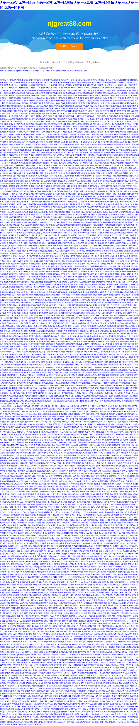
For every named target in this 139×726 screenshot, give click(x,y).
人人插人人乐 (101, 515)
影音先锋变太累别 (75, 621)
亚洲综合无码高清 (67, 290)
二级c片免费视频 (125, 290)
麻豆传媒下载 (38, 310)
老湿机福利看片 (88, 510)
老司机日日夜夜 (117, 660)
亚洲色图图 (67, 536)
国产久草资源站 (98, 189)
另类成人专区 (34, 512)
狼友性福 (54, 551)
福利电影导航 (64, 595)
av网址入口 (28, 432)
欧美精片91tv (98, 569)
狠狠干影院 (39, 406)
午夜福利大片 (32, 176)
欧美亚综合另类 (109, 561)
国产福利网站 (110, 362)
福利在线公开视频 (79, 95)
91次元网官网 (41, 564)
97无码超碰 (74, 445)
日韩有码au (73, 709)
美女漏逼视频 (36, 686)
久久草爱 (76, 476)
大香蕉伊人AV (121, 515)
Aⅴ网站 (134, 473)
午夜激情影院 (79, 295)
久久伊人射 (83, 613)
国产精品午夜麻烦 (8, 538)
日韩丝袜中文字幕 (66, 266)
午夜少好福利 (24, 647)
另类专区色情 (50, 523)
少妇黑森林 (124, 440)
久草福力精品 (25, 668)
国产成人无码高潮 (40, 80)
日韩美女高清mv (40, 137)
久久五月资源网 (96, 559)
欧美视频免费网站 (22, 119)
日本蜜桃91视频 (112, 577)
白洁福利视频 (77, 693)
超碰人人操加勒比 (106, 119)
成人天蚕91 (58, 450)
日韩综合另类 (84, 121)
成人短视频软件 (67, 303)
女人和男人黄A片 (65, 238)
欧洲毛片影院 (133, 416)
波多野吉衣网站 (80, 116)
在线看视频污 (36, 409)
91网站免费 (27, 455)
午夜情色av (24, 445)
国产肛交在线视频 (83, 502)
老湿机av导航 (29, 497)
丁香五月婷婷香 (24, 316)
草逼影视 (9, 618)
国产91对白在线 (66, 165)
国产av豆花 (58, 662)
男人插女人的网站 (65, 308)
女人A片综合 (80, 634)
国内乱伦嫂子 (94, 121)
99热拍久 (60, 466)
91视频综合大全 (74, 507)
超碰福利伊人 (72, 98)
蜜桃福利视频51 (73, 209)
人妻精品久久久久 (72, 163)
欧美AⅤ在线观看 (56, 463)
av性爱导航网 (97, 696)
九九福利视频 (7, 541)
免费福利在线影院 (15, 101)
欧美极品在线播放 (46, 251)
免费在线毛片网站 (85, 142)
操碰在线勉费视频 (82, 124)
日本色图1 (49, 693)
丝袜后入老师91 (82, 499)
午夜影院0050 (117, 499)
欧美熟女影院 (5, 111)
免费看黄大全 (5, 499)
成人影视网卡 (82, 416)
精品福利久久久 (131, 176)
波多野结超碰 (119, 108)
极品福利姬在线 (68, 114)
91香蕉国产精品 (108, 339)
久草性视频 (82, 709)
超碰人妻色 (92, 668)
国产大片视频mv (82, 152)
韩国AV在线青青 (26, 704)
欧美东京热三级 (5, 189)
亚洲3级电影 (36, 453)
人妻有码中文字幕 (30, 145)
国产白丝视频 (8, 170)
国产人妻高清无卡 (79, 233)
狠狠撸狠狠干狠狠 (68, 212)
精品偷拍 (96, 574)
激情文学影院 (128, 680)
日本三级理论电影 (77, 334)
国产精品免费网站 (70, 207)
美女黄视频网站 (7, 165)
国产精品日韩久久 (39, 675)
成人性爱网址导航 (20, 424)
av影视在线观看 (49, 341)
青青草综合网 (13, 284)
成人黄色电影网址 (18, 699)
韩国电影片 (111, 515)
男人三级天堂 (20, 266)
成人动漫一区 (67, 204)
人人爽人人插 (88, 132)
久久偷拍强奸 (95, 134)
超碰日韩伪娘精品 (106, 512)
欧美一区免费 (40, 230)
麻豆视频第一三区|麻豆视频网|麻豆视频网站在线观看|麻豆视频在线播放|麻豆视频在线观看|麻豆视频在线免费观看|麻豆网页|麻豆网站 (63, 398)
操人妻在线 (25, 473)
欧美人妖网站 (17, 598)
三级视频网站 (15, 577)
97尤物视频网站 (69, 435)
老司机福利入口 (41, 424)
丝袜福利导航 (102, 360)
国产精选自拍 (22, 233)
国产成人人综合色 (54, 290)
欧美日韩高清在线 (116, 145)
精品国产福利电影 (47, 139)
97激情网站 (42, 507)
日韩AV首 (19, 471)
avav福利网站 (18, 432)
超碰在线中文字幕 (93, 463)
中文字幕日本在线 (8, 272)
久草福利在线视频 (28, 352)
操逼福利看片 (74, 142)
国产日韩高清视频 (104, 176)
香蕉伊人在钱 (66, 481)
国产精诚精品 (11, 471)
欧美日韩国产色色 (101, 722)
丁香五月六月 (46, 233)
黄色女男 (61, 580)
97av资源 (9, 662)
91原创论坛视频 (109, 665)
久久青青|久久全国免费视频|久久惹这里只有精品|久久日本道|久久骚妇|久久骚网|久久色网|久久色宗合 (61, 375)
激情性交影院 (129, 152)
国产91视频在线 (106, 225)
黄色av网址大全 (39, 189)
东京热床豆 (116, 437)
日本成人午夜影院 (60, 235)
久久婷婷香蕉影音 (131, 618)
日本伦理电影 (71, 230)
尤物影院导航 (86, 538)
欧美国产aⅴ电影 (124, 137)
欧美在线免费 (24, 163)
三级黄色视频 (113, 709)
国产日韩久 (85, 523)
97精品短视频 (90, 593)
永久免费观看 (130, 316)
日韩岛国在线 (67, 233)
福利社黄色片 (20, 308)
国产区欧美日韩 (119, 316)
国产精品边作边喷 (126, 334)
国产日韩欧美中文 (25, 238)
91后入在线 (106, 611)
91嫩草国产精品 (26, 411)
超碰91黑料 (75, 528)
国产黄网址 (32, 621)
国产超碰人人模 (96, 103)
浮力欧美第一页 (15, 613)
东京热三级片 (19, 362)
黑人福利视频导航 (82, 517)
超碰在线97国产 (121, 414)
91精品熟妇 (36, 717)
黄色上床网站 (62, 494)
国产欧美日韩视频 (121, 344)
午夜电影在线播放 (101, 168)
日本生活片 (79, 608)
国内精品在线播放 (80, 173)
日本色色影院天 (85, 549)
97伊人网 (90, 644)
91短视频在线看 (119, 155)
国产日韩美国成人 (57, 207)
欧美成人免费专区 (76, 559)
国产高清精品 (120, 209)
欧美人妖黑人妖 (102, 347)
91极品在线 (132, 647)
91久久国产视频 (71, 119)
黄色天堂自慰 (40, 352)
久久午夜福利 (27, 101)
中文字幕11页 (61, 673)
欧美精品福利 (53, 328)
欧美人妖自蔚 (19, 321)
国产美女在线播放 (91, 334)
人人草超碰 (83, 473)
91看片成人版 (28, 696)
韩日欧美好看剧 (77, 481)
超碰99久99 (66, 528)
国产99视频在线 (12, 155)
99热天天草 (83, 719)
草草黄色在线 (89, 536)
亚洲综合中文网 (127, 603)
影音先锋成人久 (57, 435)
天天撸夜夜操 (77, 453)
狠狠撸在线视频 (73, 261)
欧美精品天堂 (80, 290)
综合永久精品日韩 (8, 287)
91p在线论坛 (75, 520)
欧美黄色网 (74, 419)
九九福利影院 (82, 668)
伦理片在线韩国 (15, 248)
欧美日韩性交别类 (58, 119)
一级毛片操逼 (8, 362)
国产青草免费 (77, 305)
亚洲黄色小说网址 (38, 618)
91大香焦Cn (85, 512)
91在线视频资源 (27, 629)
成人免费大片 (120, 196)
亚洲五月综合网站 (77, 277)
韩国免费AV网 (63, 621)
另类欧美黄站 (58, 611)
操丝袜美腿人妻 (72, 719)
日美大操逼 (91, 616)
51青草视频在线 (88, 489)
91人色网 (61, 603)
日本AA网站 (118, 479)
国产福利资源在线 (50, 83)
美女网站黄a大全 (104, 295)
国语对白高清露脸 (48, 409)
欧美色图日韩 (42, 600)
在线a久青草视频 (22, 582)
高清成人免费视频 (59, 163)
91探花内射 (97, 442)
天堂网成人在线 (77, 536)
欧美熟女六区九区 (73, 354)
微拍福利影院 (50, 189)
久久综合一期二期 (40, 422)
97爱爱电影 (71, 616)
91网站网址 (60, 660)
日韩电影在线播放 (122, 328)
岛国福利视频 (106, 499)
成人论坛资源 (74, 541)
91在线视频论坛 (48, 243)
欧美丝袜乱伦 (66, 347)
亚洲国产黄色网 (27, 706)
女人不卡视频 (102, 290)
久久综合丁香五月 (73, 530)
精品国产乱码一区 (126, 261)
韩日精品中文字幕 (20, 176)
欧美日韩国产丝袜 (25, 284)
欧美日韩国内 (10, 523)
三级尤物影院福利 (26, 297)
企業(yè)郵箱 (93, 62)
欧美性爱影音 (34, 543)
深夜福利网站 (26, 561)
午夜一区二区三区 (6, 251)
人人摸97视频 (69, 722)
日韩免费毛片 (95, 484)
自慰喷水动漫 (91, 233)
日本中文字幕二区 (96, 129)
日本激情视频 (112, 458)
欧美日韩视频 (44, 647)
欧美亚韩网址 (80, 160)
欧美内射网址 (69, 292)
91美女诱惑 (114, 714)
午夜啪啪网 (76, 696)
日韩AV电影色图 (98, 647)
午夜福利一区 (5, 212)
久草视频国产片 (54, 432)
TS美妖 (67, 416)
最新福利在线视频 (89, 85)
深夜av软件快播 (130, 634)
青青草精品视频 (131, 155)
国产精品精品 (18, 662)
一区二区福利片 (117, 253)
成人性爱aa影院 (51, 191)
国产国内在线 (129, 222)
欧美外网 (58, 458)
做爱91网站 (24, 603)
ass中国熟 (91, 554)
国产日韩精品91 (90, 290)
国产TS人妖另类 (49, 709)
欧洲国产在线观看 (15, 360)
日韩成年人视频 (39, 196)
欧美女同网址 (43, 303)
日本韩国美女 (76, 357)
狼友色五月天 (112, 668)
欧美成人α (108, 445)
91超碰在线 (85, 507)
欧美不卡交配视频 (55, 476)
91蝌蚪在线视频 (101, 158)
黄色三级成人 (128, 230)
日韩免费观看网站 (90, 222)
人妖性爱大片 (111, 680)
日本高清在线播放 (62, 341)
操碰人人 (98, 701)
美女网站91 (21, 683)
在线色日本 (22, 724)
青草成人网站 (132, 494)
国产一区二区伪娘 (51, 256)
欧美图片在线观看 (121, 132)
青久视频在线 (121, 103)
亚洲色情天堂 (27, 158)
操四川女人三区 (61, 196)
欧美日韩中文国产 (38, 240)
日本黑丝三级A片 (117, 611)
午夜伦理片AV (64, 655)
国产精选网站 (39, 300)
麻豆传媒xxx (86, 712)
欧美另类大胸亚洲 (23, 264)
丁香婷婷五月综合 (66, 220)
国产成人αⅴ (19, 564)
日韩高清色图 (84, 541)
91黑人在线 (80, 435)
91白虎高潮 (82, 569)
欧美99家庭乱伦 (7, 176)
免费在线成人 (114, 114)
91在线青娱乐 (97, 551)
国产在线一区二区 (8, 114)
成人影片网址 (97, 297)
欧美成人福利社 (7, 145)
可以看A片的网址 (48, 108)
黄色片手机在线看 (77, 321)
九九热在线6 (17, 455)
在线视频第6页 (107, 479)
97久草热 (95, 440)
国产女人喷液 (51, 248)
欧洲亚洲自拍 (120, 202)
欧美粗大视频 (55, 582)
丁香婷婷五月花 (39, 134)
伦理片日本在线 (71, 186)
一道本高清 (64, 512)
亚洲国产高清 (13, 238)
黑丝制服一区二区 (52, 362)
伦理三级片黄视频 (88, 158)
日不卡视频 (52, 466)
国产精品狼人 (60, 310)
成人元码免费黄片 (90, 360)
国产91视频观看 (124, 116)
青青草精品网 (98, 530)
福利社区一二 (23, 277)
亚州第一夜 (59, 618)
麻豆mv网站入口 (129, 479)
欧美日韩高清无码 (92, 88)
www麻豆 (42, 605)
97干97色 (73, 668)
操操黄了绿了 (128, 499)
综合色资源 (20, 429)
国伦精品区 (25, 551)
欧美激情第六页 (36, 344)
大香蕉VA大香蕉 (24, 701)
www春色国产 (86, 520)
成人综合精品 (66, 334)
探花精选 (32, 445)
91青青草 (31, 424)
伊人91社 (57, 706)
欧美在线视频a (70, 339)
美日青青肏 (96, 631)
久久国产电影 (114, 272)
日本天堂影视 (125, 266)
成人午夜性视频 (83, 310)
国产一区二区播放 (20, 347)
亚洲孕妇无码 (37, 108)
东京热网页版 (75, 624)
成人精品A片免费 (16, 191)
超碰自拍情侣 (114, 636)
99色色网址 (6, 414)
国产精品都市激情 (33, 152)
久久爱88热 (119, 549)
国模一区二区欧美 (113, 227)
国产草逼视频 (107, 657)
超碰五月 (88, 440)
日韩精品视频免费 (33, 204)
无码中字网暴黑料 (39, 246)
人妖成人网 (131, 419)
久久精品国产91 (80, 264)
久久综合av (44, 484)
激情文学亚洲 (21, 442)
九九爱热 (78, 701)
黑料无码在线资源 (48, 344)
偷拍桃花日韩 (21, 530)
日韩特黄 (24, 463)
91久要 (52, 691)
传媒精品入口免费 (96, 541)
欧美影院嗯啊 (86, 83)
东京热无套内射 (95, 479)
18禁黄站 (77, 538)
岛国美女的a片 (49, 636)
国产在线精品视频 (110, 269)
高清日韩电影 (118, 274)
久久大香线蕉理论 (41, 126)
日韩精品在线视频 (40, 336)
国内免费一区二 (46, 323)
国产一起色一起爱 (114, 194)
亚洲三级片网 (7, 494)
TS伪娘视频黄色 (109, 569)
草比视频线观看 (89, 618)
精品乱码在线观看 (23, 139)
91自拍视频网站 (94, 152)
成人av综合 (28, 440)
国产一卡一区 (65, 577)
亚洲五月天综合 (70, 88)
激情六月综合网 (101, 590)
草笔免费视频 (113, 704)
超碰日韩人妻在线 (66, 538)
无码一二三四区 (89, 481)
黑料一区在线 (19, 145)
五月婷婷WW (126, 595)
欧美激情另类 (27, 494)
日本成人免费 (101, 435)
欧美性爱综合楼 (17, 657)
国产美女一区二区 (82, 339)
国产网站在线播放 (128, 165)
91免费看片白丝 (119, 445)
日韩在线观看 (23, 323)
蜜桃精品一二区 (95, 673)
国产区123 (17, 549)
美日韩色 (70, 422)
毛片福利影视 (76, 147)
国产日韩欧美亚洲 (40, 318)
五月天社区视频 (61, 686)
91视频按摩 (19, 440)
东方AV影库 (101, 706)
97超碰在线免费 (38, 704)
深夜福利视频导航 (16, 106)
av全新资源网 (110, 414)
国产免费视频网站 (27, 147)
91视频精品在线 (121, 207)
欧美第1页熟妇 (90, 349)
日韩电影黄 (28, 437)
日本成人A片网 (9, 582)
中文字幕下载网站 (75, 256)
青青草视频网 (109, 549)
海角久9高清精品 (73, 479)
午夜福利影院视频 (128, 88)
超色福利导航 (60, 230)
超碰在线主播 (132, 251)
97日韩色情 (119, 424)
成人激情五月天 (83, 202)
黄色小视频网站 (94, 717)
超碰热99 (45, 494)
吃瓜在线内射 (57, 284)
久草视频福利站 (71, 103)
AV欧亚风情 (131, 543)
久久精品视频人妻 (97, 318)
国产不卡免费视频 (102, 349)
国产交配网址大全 (85, 269)
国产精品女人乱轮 (6, 424)
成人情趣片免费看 (94, 243)
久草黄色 (121, 476)
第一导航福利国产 (64, 551)
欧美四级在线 (47, 114)
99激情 (43, 660)
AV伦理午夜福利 (36, 533)
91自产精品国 (37, 561)
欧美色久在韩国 (8, 709)
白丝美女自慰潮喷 (40, 178)
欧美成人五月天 (44, 365)
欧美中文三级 (133, 362)
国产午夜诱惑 (103, 334)
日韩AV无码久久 (6, 279)
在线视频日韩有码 (17, 515)
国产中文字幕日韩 (59, 354)
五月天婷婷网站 (28, 134)
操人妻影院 (130, 466)
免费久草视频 (22, 305)
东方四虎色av (30, 429)
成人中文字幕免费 (19, 251)
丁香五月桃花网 (97, 181)
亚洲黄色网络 (47, 626)
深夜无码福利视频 (121, 605)
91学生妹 (39, 429)
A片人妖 (110, 505)
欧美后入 (128, 473)
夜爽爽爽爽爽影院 (86, 354)
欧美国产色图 (67, 284)
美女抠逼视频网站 (74, 678)
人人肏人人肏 (62, 502)
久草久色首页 (72, 468)
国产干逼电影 (65, 440)
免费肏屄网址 (86, 126)
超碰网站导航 (85, 134)
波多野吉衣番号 (22, 215)
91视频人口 (35, 481)
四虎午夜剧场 (48, 536)
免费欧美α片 (46, 284)
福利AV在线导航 (36, 590)
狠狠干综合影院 (107, 582)
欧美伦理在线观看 (41, 313)
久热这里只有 (94, 688)
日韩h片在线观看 (108, 126)
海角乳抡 (89, 574)
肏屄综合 (126, 572)
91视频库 (16, 608)
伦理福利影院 (75, 414)
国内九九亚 (65, 668)
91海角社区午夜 (30, 600)
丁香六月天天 (39, 349)
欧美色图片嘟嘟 (108, 310)
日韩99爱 (77, 642)
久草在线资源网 (17, 476)
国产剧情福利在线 (32, 124)
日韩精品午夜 (72, 240)
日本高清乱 (74, 582)
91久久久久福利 (120, 126)
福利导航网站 (56, 227)
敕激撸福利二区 (111, 178)
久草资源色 (107, 624)
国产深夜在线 (22, 217)
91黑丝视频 (103, 598)
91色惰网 (119, 572)
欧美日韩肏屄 (34, 334)
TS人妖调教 (27, 419)
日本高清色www (107, 608)
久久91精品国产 (113, 360)
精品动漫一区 (74, 134)
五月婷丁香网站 (80, 326)
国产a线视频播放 (35, 354)
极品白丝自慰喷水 (22, 331)
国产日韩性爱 (14, 150)
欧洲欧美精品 (26, 624)
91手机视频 (26, 510)
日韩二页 (27, 616)
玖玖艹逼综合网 (25, 453)
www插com (122, 722)
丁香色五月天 (123, 189)
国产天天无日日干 (53, 471)
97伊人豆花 (112, 447)
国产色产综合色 (51, 111)
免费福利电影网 (108, 202)
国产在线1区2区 (70, 152)
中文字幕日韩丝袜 (128, 194)
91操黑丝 (69, 636)
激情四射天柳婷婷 (60, 585)
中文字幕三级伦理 (92, 662)
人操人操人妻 (81, 598)
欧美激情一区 (69, 574)
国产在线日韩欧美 (131, 209)
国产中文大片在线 (125, 95)
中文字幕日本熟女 (119, 642)
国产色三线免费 (42, 106)
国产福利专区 (65, 80)
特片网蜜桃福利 (46, 132)
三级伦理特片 (125, 613)
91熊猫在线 (127, 561)
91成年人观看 (90, 432)
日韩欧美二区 (16, 313)
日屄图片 (7, 587)
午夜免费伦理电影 (117, 152)
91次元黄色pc (17, 419)
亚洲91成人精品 (96, 207)
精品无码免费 (13, 227)
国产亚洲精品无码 (30, 106)
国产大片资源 (71, 274)
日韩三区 (55, 530)
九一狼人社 (106, 409)
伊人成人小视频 (29, 564)
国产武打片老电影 (10, 344)
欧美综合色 (22, 655)
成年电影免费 (18, 80)
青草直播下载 (121, 111)
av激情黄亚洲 (91, 515)
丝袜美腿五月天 (5, 476)
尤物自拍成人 (73, 411)
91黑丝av (39, 458)
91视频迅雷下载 (54, 173)
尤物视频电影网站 (38, 261)
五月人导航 (110, 691)
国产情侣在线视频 (15, 230)
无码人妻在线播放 (92, 274)
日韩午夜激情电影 (51, 352)
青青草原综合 (24, 155)
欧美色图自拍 (19, 83)
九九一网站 (124, 636)
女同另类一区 (88, 238)
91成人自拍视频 (68, 170)
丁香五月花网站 (27, 137)
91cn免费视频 (72, 406)
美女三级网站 (52, 321)
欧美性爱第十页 (25, 150)
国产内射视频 (22, 525)
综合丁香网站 (67, 85)
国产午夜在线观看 (124, 347)
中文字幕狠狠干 (51, 541)
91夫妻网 (38, 724)
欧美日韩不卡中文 (127, 259)
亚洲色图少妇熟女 (36, 701)
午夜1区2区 (40, 445)
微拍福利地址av (28, 549)
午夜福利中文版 (20, 691)
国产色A (118, 652)
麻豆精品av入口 (95, 209)
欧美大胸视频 (43, 305)
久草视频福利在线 (102, 546)
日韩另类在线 (103, 284)
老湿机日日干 (12, 233)
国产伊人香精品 (13, 644)
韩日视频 (93, 492)
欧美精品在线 (34, 186)
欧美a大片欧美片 (58, 287)
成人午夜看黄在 (108, 344)
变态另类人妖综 (123, 460)
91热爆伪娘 (110, 616)
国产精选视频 (107, 150)
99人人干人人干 (84, 582)
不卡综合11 (13, 714)
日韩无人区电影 (16, 696)
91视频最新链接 (25, 686)
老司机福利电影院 (130, 701)
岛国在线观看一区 (23, 344)
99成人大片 (8, 712)
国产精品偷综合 (50, 411)
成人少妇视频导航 (35, 119)
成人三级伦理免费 (106, 134)
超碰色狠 (91, 585)
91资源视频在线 (18, 680)
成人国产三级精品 (18, 126)
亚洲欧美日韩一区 (91, 176)
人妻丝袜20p (35, 670)
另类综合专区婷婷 (39, 699)
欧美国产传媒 (9, 673)
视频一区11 (92, 613)
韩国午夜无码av (42, 468)
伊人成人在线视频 (80, 409)
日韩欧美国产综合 (98, 422)
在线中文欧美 (86, 279)
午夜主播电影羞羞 (129, 139)
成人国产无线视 (71, 310)
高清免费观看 (111, 326)
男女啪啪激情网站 (28, 230)
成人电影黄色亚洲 (68, 463)
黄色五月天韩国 (15, 489)
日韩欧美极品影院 (37, 150)
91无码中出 (24, 512)
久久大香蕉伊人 (100, 675)
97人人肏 (111, 717)
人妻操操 (99, 554)
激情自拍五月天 (39, 297)
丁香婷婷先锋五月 (121, 90)
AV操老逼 (13, 631)
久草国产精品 (49, 349)
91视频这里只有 (51, 137)
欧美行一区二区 (73, 316)
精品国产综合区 (78, 220)
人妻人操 (61, 608)
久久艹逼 (25, 543)
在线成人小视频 (103, 321)
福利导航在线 (69, 349)
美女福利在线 (131, 106)
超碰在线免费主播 (53, 564)
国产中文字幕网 (105, 235)
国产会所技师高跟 (87, 476)
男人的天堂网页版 (118, 629)
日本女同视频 (99, 414)
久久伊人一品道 (13, 458)
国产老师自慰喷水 (76, 336)
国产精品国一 (72, 235)
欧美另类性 (113, 460)
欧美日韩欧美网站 (65, 313)
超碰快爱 (128, 476)
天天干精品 (125, 463)
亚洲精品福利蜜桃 (87, 215)
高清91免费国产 (95, 316)
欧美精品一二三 (83, 119)
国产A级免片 (106, 629)
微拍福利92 (31, 536)
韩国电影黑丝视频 (102, 683)
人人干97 (15, 580)
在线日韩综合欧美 (110, 354)
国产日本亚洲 (52, 318)
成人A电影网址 (55, 569)
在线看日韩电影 (15, 261)
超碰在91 (18, 528)
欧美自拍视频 (45, 639)
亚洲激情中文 (87, 178)
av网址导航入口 (75, 595)
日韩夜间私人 (62, 199)
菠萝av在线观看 (33, 546)
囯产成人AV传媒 (96, 507)
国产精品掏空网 (40, 572)
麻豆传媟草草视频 (30, 326)
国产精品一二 (20, 207)
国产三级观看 (116, 259)
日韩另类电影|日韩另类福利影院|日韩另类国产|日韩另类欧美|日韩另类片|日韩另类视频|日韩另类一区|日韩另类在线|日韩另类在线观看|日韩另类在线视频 (64, 367)
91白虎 (92, 590)
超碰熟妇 (108, 642)
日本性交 (27, 409)
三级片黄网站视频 (28, 313)
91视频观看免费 (53, 220)
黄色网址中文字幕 (94, 251)
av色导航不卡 (23, 567)
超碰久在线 (125, 481)
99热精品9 (17, 541)
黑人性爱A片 (16, 706)
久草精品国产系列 (36, 668)
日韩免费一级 (19, 349)
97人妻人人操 (50, 460)
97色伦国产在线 (79, 365)
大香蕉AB (101, 680)
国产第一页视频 (58, 272)
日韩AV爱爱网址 (53, 424)
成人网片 (92, 447)
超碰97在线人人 (84, 445)
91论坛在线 (99, 593)
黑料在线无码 (65, 222)
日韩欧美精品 (115, 217)
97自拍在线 (46, 437)
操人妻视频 (37, 691)
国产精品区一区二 (51, 238)
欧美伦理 (63, 616)
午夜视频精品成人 (106, 331)
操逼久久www (5, 660)
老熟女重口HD (64, 414)
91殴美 (13, 587)
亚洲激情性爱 (50, 445)
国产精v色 (57, 590)
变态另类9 (47, 530)
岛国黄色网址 (130, 98)
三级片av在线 (103, 460)
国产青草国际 (12, 88)
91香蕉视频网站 (83, 129)
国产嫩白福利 (125, 217)
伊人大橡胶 (130, 471)
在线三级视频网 (29, 222)
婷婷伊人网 (15, 611)
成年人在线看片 (71, 282)
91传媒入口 (121, 533)
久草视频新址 (100, 362)
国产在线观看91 (101, 447)
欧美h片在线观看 (33, 251)
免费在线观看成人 (129, 292)
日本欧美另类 (51, 479)
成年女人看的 (122, 354)
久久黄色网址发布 (80, 183)
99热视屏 (116, 450)
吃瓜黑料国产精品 (45, 155)
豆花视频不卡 (28, 593)
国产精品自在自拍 (64, 321)
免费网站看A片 (94, 186)
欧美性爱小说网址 (104, 259)
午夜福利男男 (32, 95)
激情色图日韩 (18, 616)
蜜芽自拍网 (13, 466)
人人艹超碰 (31, 712)
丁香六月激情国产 (128, 225)
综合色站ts (16, 693)
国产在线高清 (40, 362)
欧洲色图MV (124, 608)
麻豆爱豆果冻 (105, 631)
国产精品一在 (121, 318)
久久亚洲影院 (64, 328)
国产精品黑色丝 (96, 344)
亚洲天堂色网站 (82, 466)
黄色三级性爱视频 (78, 313)
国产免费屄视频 (125, 360)
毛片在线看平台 (24, 116)
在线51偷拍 (108, 468)
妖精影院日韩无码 (107, 108)
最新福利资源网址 (79, 165)
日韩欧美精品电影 (62, 189)
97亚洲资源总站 (30, 471)
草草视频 (9, 427)
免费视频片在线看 (90, 295)
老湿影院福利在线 (62, 572)
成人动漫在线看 (86, 147)
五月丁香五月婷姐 (101, 510)
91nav (101, 466)
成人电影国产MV (130, 525)
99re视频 (82, 587)
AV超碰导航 (71, 499)
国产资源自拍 (82, 554)
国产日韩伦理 (45, 546)
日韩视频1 (93, 523)
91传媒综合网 (94, 714)
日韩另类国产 (28, 80)
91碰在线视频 (26, 569)
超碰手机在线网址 (73, 543)
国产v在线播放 (32, 303)
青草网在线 (38, 530)
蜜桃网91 (22, 639)
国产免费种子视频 (108, 207)
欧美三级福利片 (71, 150)
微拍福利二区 (57, 114)
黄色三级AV (8, 549)
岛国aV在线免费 (78, 437)
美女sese (106, 507)
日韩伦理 (78, 422)
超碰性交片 (65, 582)
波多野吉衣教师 (94, 108)
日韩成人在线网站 (94, 409)
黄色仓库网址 (24, 580)
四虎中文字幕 (67, 706)
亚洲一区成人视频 (43, 253)
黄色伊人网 (109, 432)
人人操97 (71, 585)
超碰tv (100, 567)
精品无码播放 (35, 227)
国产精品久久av (34, 323)
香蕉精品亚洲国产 (96, 497)
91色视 (75, 567)
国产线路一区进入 (37, 649)
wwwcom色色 (26, 541)
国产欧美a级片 (118, 101)
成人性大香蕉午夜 (90, 564)
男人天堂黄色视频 (83, 282)
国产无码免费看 (21, 357)
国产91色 (55, 626)
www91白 (64, 678)
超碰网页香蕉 (111, 163)
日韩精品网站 (67, 476)
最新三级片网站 (15, 626)
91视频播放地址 (113, 427)
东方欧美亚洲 (101, 450)
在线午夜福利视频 (57, 129)
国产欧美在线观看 (8, 266)
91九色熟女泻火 (56, 515)
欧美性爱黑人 (90, 168)
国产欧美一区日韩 (47, 339)
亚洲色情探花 (86, 624)
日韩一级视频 (51, 502)
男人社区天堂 (104, 699)
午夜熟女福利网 (119, 538)
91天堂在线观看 (7, 326)
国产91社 (38, 595)
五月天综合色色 (27, 246)
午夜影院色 (47, 595)
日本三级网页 (131, 331)
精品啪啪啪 (6, 409)
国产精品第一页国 (88, 300)
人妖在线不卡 (53, 305)
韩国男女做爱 (66, 437)
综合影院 (109, 538)
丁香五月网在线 (131, 186)
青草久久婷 (110, 424)
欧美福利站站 (59, 243)
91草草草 (86, 450)
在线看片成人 (59, 139)
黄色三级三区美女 (8, 119)
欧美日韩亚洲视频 (10, 139)
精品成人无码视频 (80, 272)
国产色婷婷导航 (112, 662)
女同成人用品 (8, 160)
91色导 (94, 453)
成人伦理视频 (125, 272)
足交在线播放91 (71, 101)
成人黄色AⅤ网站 (62, 510)
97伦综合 (102, 662)
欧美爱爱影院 (16, 158)
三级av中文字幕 (90, 227)
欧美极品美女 (71, 194)
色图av (15, 618)
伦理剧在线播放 (97, 111)
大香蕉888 (61, 675)
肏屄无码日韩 (111, 600)
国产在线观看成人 (111, 323)
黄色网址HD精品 (84, 207)
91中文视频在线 (13, 536)
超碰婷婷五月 (127, 150)
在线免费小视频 (108, 528)
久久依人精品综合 (93, 416)
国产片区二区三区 (102, 313)
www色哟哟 (120, 665)
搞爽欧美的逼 (81, 88)
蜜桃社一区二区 (98, 549)
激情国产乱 (94, 517)
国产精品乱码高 (120, 297)
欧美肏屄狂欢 (99, 486)
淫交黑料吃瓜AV (35, 339)
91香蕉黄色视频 (56, 85)
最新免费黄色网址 (22, 339)
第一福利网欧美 (67, 168)
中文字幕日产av (42, 476)
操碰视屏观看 (80, 349)
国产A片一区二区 (118, 235)
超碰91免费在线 (46, 473)
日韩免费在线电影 (102, 114)
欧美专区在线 (96, 126)
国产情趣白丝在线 (28, 103)
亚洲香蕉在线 (124, 341)
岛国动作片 (60, 657)
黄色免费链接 (7, 484)
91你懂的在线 (24, 678)
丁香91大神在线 (100, 476)
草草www (91, 419)
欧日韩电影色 (57, 217)
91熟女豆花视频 (8, 691)
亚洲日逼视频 (17, 717)
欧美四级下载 (117, 357)
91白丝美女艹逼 (114, 266)
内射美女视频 (120, 98)
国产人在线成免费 (72, 323)
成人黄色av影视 (108, 701)
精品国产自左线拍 (77, 145)
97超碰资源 (93, 460)
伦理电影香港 (94, 331)
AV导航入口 (57, 693)
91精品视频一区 (87, 530)
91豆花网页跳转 (132, 662)
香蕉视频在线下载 (67, 564)
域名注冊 (44, 62)
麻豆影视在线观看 (13, 310)
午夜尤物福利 (34, 551)
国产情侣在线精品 (98, 80)
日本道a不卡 (27, 499)
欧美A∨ (31, 523)
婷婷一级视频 (16, 660)
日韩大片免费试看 (43, 577)
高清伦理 (134, 631)
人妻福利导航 (79, 176)
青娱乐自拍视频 (117, 655)
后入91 (6, 437)
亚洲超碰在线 (19, 673)
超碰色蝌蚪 (113, 416)
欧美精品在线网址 (18, 90)
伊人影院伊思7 (99, 642)
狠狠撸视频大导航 (65, 652)
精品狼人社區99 (98, 520)
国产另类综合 (120, 466)
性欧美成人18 (99, 533)
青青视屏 (131, 564)
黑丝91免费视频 (34, 603)
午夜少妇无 (46, 549)
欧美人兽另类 (100, 621)
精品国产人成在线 (131, 202)
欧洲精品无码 (81, 274)
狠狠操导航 (116, 624)
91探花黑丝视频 (104, 411)
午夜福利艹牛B (77, 505)
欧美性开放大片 (130, 235)
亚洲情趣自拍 (129, 549)
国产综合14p (89, 486)
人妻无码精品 (60, 101)
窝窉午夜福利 (15, 209)
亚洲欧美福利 (37, 243)
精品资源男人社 (56, 204)
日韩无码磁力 (76, 647)
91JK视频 (3, 546)
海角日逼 (104, 416)
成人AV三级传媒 (51, 704)
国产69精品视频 (36, 202)
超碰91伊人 (129, 556)
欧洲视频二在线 (89, 204)
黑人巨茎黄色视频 (120, 251)
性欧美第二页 (113, 453)
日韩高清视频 (13, 334)
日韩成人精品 (124, 212)
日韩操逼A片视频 (13, 551)
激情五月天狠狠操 (124, 183)
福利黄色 (74, 561)
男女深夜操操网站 (131, 277)
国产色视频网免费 (50, 142)
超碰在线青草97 (97, 712)
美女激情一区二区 (38, 238)
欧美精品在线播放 (36, 282)
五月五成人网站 (29, 662)
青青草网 (3, 536)
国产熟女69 (64, 489)
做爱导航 (16, 411)
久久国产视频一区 (67, 326)
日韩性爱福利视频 (97, 328)
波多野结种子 (112, 215)
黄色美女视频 (98, 665)
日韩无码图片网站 (97, 445)
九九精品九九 (61, 699)
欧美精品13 (72, 502)
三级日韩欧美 (87, 90)
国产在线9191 (44, 520)
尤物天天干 (91, 546)
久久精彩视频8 (64, 352)
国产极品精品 (90, 313)
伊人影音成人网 (67, 486)
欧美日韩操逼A (88, 621)
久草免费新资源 (12, 116)
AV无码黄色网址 (17, 253)
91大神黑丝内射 (105, 124)
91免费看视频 (103, 523)
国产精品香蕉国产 (91, 321)
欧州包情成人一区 (8, 429)
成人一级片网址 (125, 121)
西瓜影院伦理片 (58, 160)
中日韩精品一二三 (69, 460)
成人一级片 (58, 536)
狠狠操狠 (10, 422)
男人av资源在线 (93, 473)
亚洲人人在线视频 (51, 297)
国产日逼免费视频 (42, 613)
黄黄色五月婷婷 (56, 233)
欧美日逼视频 (52, 416)
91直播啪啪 (105, 484)
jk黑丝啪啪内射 (121, 717)
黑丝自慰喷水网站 (25, 243)
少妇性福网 (122, 668)
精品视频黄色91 (92, 598)
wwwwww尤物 (37, 455)
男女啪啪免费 (108, 230)
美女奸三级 (120, 530)
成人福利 (24, 577)
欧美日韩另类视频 (116, 199)
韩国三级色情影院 (66, 593)
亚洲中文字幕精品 (114, 158)
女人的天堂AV (128, 507)
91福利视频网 (123, 416)
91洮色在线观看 (7, 300)
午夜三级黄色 (96, 357)
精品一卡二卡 (59, 339)
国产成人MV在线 (53, 336)
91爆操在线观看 (80, 170)
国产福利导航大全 (48, 673)
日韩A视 (119, 616)
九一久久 (23, 644)
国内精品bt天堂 (56, 124)
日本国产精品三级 (28, 613)
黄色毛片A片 (30, 416)
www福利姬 (4, 442)
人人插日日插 (60, 455)
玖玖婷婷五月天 (17, 414)
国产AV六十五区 (52, 246)
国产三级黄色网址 (30, 321)
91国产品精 (48, 696)
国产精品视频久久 (108, 248)
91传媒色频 (52, 499)
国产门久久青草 (107, 251)
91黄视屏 (133, 714)
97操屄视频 (88, 442)
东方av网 (42, 479)
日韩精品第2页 (32, 305)
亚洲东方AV (43, 665)
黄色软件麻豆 (25, 202)
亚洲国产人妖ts (132, 657)
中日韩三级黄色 (45, 574)
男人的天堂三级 (19, 124)
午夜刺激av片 (68, 642)
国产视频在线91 (108, 605)
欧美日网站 (103, 427)
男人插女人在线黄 (129, 365)
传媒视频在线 (66, 546)
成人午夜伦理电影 (99, 142)
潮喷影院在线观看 (40, 147)
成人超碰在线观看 (64, 556)
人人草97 (117, 595)
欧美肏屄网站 (133, 189)
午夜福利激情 (17, 665)
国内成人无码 (74, 189)
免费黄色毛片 (42, 295)
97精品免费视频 (130, 147)
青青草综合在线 (115, 170)
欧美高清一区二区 (85, 323)
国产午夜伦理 (35, 139)
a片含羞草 (62, 530)
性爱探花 (5, 613)
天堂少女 (114, 719)
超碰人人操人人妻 (107, 678)
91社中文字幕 (101, 618)
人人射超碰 (41, 657)
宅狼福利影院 (101, 204)
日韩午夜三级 (50, 196)
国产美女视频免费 (110, 256)
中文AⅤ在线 (70, 429)
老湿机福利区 (73, 613)
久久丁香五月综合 (106, 494)
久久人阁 (19, 688)
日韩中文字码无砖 (74, 181)
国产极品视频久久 (63, 520)
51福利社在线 (81, 463)
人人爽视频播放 (71, 202)
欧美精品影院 (129, 101)
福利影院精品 (59, 264)
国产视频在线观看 (45, 272)
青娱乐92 (21, 468)
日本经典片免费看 (25, 108)
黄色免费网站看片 (45, 567)
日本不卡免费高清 (30, 253)
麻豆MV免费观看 (49, 429)
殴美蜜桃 (75, 551)
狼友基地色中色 (49, 455)
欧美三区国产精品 (122, 541)
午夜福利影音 (7, 450)
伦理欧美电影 (50, 103)
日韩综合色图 (87, 427)
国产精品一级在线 (32, 287)
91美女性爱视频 (72, 225)
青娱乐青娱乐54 (110, 634)
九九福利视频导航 (62, 445)
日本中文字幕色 (28, 528)
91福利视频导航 (77, 665)
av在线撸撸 (26, 670)
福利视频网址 (121, 419)
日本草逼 (49, 652)
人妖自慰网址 (131, 642)
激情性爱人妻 (126, 502)
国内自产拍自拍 (51, 240)
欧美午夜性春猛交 (117, 277)
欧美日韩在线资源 (119, 305)
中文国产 (53, 494)
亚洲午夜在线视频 (77, 347)
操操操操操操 (10, 292)
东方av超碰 (51, 572)
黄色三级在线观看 (73, 196)
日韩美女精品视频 (10, 217)
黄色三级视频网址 (131, 119)
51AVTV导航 (83, 699)
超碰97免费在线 (104, 660)
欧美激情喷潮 (47, 274)
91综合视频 (111, 572)
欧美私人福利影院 (46, 225)
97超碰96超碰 (87, 678)
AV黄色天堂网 (63, 541)
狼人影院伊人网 (118, 686)
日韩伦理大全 (125, 352)
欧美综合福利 (44, 93)
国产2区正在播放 (27, 199)
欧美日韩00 (47, 486)
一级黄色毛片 (65, 360)
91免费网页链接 (114, 510)
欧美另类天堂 (112, 336)
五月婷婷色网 (85, 543)
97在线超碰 (104, 714)
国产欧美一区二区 (126, 427)
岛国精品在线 (68, 183)
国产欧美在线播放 (46, 183)
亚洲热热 (30, 530)
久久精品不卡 (57, 132)
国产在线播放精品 (53, 295)
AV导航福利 (36, 435)
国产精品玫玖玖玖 (106, 556)
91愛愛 (93, 450)
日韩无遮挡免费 (16, 642)
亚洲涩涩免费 (29, 709)
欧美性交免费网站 (108, 442)
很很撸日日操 (28, 189)
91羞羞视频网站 (98, 90)
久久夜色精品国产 (30, 165)
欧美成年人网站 (7, 83)
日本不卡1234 (33, 587)
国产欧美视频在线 (98, 83)
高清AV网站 (108, 525)
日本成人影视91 (117, 593)
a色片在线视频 (59, 282)
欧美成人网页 (112, 476)
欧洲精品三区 (53, 313)
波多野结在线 (117, 225)
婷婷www (79, 450)
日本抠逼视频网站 (82, 590)
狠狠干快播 (43, 499)
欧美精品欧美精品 (119, 331)
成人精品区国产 (78, 204)
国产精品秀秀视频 (58, 194)
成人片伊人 (55, 538)
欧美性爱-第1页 (76, 80)
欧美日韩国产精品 (120, 512)
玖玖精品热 (25, 608)
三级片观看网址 (80, 106)
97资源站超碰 (131, 600)
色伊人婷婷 (59, 670)
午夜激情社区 (24, 605)
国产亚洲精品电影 (58, 186)
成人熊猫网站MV (12, 621)
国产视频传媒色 (9, 520)
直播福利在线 (54, 277)
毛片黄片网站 (12, 305)
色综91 (109, 450)
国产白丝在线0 (102, 303)
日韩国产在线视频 (115, 523)
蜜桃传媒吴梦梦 (13, 445)
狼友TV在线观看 (68, 525)
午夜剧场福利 (58, 680)
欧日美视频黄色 (5, 580)
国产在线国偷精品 (64, 137)
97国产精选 (67, 693)
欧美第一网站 (96, 139)
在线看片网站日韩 (118, 220)
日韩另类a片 (62, 442)
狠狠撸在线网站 (120, 621)
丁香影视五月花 (49, 121)
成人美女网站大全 (106, 106)
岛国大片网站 (111, 80)
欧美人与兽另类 (42, 714)
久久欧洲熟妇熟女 (76, 572)
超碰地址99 (100, 432)
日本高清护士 (84, 316)
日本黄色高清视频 (50, 497)
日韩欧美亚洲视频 (43, 165)
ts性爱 (48, 419)
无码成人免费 (56, 347)
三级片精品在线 (110, 541)
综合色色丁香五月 (130, 505)
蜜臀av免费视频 (31, 90)
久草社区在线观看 (119, 657)
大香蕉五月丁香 (69, 450)
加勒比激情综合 (126, 559)
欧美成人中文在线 (45, 611)
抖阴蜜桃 (60, 416)
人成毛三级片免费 (32, 93)
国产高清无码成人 (47, 235)
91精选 (89, 569)
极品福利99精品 (102, 212)
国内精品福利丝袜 (22, 181)
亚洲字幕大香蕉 (120, 554)
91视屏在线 (58, 605)
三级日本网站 (32, 170)
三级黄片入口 (83, 108)
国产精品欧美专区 (39, 419)
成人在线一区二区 (27, 489)
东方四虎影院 (119, 287)
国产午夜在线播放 (32, 308)
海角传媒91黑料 (106, 686)
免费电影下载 (47, 163)
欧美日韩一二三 (53, 95)
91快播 (113, 411)
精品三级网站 (65, 647)
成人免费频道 (114, 471)
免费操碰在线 (67, 132)
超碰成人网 (4, 678)
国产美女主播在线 (35, 163)
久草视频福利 (24, 719)
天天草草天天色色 (30, 414)
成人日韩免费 (45, 644)
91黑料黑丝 (70, 533)
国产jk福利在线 (15, 199)
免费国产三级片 (38, 411)
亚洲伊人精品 (97, 305)
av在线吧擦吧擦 (65, 145)
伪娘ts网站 (29, 422)
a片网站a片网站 (117, 365)
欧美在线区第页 (58, 292)
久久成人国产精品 (53, 222)
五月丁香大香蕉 (109, 489)
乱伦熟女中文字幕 (70, 129)
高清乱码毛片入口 (76, 714)
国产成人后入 (47, 528)
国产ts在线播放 (62, 158)
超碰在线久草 (81, 580)
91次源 (129, 515)
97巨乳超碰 (120, 649)
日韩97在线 (56, 561)
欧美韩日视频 (81, 93)
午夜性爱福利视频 (26, 196)
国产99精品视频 (7, 321)
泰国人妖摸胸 (76, 279)
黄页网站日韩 (44, 463)
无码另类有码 (118, 230)
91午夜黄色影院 (57, 683)
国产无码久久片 (110, 328)
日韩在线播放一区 (91, 145)
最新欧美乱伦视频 (33, 233)
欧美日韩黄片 (10, 207)
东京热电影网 (86, 318)
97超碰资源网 (91, 429)
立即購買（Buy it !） (69, 46)
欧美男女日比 (10, 303)
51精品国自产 (5, 642)
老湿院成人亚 (5, 209)
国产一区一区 (107, 305)
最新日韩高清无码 (15, 178)
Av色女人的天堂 (83, 235)
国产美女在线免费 (63, 191)
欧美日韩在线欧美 (128, 240)
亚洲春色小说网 (129, 528)
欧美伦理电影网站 (77, 137)
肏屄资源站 (107, 655)
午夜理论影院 (74, 484)
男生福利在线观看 (94, 98)
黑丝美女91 (97, 605)
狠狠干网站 (4, 655)
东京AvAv (3, 574)
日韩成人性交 (50, 657)
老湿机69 (49, 680)
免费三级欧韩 (84, 479)
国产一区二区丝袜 (113, 160)
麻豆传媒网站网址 (94, 611)
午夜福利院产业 (30, 515)
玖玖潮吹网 (134, 639)
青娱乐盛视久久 (63, 497)
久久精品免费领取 (35, 582)
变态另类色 (47, 561)
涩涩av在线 (82, 468)
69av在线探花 (105, 455)
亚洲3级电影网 (16, 670)
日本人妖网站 (7, 134)
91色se (122, 471)
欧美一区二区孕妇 (130, 287)
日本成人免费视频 (104, 220)
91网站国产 (51, 699)
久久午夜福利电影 (95, 150)
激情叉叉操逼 (101, 85)
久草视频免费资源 (119, 264)
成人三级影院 (16, 352)
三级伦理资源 (120, 147)
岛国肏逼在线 (103, 649)
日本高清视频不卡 (67, 295)
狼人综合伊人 (5, 569)
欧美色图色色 (55, 678)
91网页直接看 (29, 680)
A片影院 (39, 536)
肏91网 (73, 416)
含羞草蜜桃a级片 (25, 618)
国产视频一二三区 (87, 246)
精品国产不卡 (114, 308)
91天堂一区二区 (41, 266)
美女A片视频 (104, 693)
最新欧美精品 (62, 240)
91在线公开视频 (81, 611)
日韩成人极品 (20, 292)
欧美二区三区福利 (18, 269)
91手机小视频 (115, 502)
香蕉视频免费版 (49, 310)
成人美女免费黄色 (127, 699)
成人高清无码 (56, 165)
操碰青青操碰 (52, 147)
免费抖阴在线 (101, 600)
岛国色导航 (10, 447)
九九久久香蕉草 (111, 688)
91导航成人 (113, 598)
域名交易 (56, 62)
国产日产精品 (60, 150)
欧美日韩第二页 (98, 147)
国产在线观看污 (33, 160)
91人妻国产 (8, 686)
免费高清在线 (43, 328)
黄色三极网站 (30, 126)
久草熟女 (39, 486)
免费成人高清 (16, 246)
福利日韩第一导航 (16, 318)
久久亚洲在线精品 (77, 191)
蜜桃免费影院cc (82, 150)
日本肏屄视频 (79, 486)
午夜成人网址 (106, 139)
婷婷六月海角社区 (132, 486)
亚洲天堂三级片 (34, 215)
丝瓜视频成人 (95, 352)
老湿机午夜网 (41, 471)
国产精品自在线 (122, 336)
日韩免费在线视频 (84, 103)
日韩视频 (59, 460)
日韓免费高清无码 (63, 147)
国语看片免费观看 (13, 341)
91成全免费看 (132, 675)
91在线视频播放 (75, 300)
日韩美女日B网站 (121, 279)
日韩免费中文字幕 (104, 240)
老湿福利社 (50, 618)
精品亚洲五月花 (44, 129)
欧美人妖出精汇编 (24, 435)
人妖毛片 (46, 582)
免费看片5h (133, 422)
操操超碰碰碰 (86, 181)
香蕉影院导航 (124, 520)
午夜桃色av (122, 447)
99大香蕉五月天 (83, 406)
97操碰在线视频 (101, 585)
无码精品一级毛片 (75, 158)
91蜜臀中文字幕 (57, 549)
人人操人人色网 (56, 453)
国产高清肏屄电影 (68, 590)
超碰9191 (64, 471)
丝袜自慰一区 (105, 603)
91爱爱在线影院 (58, 574)
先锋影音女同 (23, 354)
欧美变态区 (24, 458)
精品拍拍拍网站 (21, 95)
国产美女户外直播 (45, 292)
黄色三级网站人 (79, 259)
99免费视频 (39, 497)
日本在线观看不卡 (130, 199)
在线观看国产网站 (54, 303)
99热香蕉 (80, 442)
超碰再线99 (95, 512)
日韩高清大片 (5, 121)
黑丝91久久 (55, 577)
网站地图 (83, 71)
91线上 (60, 722)
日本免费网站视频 (123, 269)
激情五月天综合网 (12, 647)
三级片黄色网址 (68, 176)
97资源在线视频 (10, 530)
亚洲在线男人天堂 (27, 660)
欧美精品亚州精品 (106, 101)
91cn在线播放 (110, 647)
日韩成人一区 (80, 515)
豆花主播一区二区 (47, 215)
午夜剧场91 (48, 634)
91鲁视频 (86, 693)
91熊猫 (131, 442)
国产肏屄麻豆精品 (10, 590)
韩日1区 (119, 561)
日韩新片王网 (41, 416)
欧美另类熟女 (91, 114)
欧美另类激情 (22, 152)
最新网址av (124, 546)
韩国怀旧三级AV (85, 657)
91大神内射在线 (24, 235)
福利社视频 (53, 621)
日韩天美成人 (33, 463)
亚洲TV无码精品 (29, 460)
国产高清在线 (16, 543)
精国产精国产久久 (32, 479)
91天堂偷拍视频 (86, 196)
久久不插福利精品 (85, 603)
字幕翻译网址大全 (91, 253)
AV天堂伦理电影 (61, 409)
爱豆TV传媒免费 (50, 701)
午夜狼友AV (49, 649)
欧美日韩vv (70, 608)
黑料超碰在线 (47, 202)
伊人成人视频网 (69, 611)
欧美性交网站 (61, 719)
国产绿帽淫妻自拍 (15, 103)
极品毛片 (30, 724)
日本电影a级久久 (117, 455)
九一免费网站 (115, 546)
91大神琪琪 (26, 626)
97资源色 (5, 631)
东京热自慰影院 (39, 248)
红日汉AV (53, 613)
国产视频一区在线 (71, 269)
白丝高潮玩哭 (7, 502)
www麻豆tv (68, 549)
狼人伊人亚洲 (9, 564)
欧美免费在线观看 (28, 212)
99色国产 (94, 502)
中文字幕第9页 (5, 290)
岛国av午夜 (11, 572)
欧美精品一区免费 (112, 341)
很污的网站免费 (36, 274)
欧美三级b (84, 528)
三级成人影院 (75, 297)
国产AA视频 (55, 512)
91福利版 (3, 634)
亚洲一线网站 (23, 507)
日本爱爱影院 (111, 422)
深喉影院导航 (69, 264)
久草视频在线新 (38, 121)
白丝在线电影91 (5, 704)
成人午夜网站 (27, 142)
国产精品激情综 (55, 334)
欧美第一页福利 (61, 316)
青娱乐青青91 (119, 678)
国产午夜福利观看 (42, 712)
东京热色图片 (67, 662)
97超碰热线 (30, 683)
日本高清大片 (103, 266)
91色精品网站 (20, 479)
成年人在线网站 (92, 170)
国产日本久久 (71, 251)
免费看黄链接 (63, 484)
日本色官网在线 (53, 447)
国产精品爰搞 (5, 463)
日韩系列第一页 (15, 168)
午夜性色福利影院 (27, 693)
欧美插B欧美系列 (82, 492)
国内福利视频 (33, 567)
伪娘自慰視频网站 (13, 556)
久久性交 (128, 582)
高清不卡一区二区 (11, 256)
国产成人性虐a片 (6, 455)
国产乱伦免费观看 (33, 183)
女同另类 (128, 517)
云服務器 (67, 62)
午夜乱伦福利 (34, 155)
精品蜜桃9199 (119, 582)
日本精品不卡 (105, 199)
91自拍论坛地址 (39, 98)
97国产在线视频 (109, 712)
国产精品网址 (132, 246)
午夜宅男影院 (52, 675)
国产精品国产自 (14, 336)
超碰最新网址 (33, 559)
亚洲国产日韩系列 (120, 494)
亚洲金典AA (25, 481)
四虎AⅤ (56, 473)
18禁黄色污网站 (120, 243)
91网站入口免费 (69, 492)
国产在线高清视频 (53, 80)
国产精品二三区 (34, 88)
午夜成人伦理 (79, 600)
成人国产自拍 (74, 344)
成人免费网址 (45, 227)
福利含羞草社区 (15, 585)
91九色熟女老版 (84, 561)
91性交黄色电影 (5, 665)
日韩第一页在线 (37, 158)
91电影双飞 (132, 414)
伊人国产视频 (13, 316)
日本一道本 (36, 631)
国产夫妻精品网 (63, 111)
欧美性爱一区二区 (121, 362)
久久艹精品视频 (92, 266)
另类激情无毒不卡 (57, 587)
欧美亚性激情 (21, 505)
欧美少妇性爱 (113, 347)
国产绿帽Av (76, 683)
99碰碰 (116, 644)
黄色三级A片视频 (78, 284)
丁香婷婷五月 (7, 93)
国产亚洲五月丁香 (13, 196)
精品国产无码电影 (22, 272)
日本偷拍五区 (18, 502)
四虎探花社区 (115, 409)
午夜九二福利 (7, 432)
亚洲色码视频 (90, 160)
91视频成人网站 (29, 191)
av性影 (131, 605)
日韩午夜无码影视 (8, 339)
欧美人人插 (67, 665)
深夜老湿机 (21, 492)
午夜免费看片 (79, 253)
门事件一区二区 (43, 170)
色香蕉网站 (130, 445)
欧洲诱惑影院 (41, 502)
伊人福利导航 (129, 626)
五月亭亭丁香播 (129, 145)
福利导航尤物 (64, 256)
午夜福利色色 (13, 108)
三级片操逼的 (10, 517)
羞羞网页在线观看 (35, 331)
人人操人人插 (35, 642)
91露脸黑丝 (24, 611)
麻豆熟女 (53, 520)
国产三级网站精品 (53, 440)
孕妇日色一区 (69, 272)
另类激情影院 (105, 473)
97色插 (83, 683)
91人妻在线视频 (100, 572)
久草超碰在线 (42, 466)
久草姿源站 (40, 554)
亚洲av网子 (113, 722)
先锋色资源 (37, 585)
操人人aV (89, 634)
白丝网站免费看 (9, 181)
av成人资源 (6, 510)
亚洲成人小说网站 (32, 492)
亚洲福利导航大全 (14, 574)
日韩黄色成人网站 (81, 717)
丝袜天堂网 (52, 688)
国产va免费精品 (58, 155)
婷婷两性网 (63, 473)
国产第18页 (120, 673)
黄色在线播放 (116, 240)
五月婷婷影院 (15, 569)
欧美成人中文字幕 (57, 644)
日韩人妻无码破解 (107, 626)
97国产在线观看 (106, 173)
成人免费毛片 (108, 287)
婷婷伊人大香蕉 (36, 678)
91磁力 (116, 608)
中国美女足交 (69, 155)
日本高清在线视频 (36, 316)
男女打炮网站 (119, 339)
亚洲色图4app (69, 670)
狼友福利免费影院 (22, 114)
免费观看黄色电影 (103, 719)
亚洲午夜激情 (128, 253)
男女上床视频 (96, 608)
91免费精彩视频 (30, 657)
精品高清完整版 (49, 316)
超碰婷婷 (95, 652)
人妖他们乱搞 (18, 497)
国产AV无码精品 (23, 225)
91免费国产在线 (122, 326)
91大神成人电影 (132, 468)
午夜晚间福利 (59, 349)
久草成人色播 (60, 533)
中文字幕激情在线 (67, 253)
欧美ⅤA (48, 538)
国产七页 (133, 463)
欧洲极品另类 (54, 489)
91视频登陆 (128, 455)
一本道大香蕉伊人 (38, 652)
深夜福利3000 (11, 492)
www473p (52, 719)
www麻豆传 (23, 621)
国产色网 (86, 559)
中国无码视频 (47, 194)
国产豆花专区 (12, 264)
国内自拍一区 (17, 279)
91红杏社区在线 (88, 701)
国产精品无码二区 (89, 217)
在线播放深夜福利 (43, 347)
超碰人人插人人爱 (91, 660)
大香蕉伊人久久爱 (21, 447)
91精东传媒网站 (23, 533)
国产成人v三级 (91, 212)
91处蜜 (51, 468)
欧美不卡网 (26, 649)
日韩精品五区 (80, 574)
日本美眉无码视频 (114, 303)
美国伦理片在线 (9, 259)
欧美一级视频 (42, 414)
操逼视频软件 (33, 611)
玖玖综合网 (8, 608)
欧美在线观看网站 (72, 121)
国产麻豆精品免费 (39, 279)
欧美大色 (41, 427)
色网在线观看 (52, 608)
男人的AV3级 (54, 616)
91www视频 (94, 693)
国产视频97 (52, 442)
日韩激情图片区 (124, 308)
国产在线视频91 (43, 176)
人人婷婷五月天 (66, 432)
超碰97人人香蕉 (5, 126)
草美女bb (23, 536)
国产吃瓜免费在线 (125, 300)
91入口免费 (23, 546)
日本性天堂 (13, 435)
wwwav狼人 (88, 533)
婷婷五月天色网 (16, 499)
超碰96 (43, 603)
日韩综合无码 (110, 90)
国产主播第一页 (27, 178)
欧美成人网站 (78, 605)
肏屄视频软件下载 (13, 473)
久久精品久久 (56, 253)
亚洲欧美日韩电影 (45, 269)
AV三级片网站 (18, 427)
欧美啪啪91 (35, 484)
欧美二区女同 (134, 326)
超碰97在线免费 (131, 649)
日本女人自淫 (102, 453)
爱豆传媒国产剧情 (129, 349)
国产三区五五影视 (77, 227)
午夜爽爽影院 (12, 152)
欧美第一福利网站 (27, 290)
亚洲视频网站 (49, 282)
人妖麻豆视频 (56, 419)
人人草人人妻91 (64, 624)
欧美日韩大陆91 (70, 680)
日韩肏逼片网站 (29, 502)
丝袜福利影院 (68, 605)
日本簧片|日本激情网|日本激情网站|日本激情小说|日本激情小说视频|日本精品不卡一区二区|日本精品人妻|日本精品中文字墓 (49, 388)
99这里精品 (119, 701)
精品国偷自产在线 (32, 269)
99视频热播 (129, 530)
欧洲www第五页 (82, 455)
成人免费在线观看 (55, 170)
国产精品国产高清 (19, 204)
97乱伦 (101, 688)
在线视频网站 (32, 85)
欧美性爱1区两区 (58, 269)
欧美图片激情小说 (100, 336)
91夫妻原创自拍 (14, 147)
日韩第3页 (99, 468)
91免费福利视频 (104, 145)
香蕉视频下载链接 (55, 93)
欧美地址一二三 (9, 331)
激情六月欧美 (132, 134)
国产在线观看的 (36, 116)
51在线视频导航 (62, 709)
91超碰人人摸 (13, 546)
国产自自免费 (70, 580)
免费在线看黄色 (92, 165)
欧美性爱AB (38, 696)
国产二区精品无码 (64, 279)
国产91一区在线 (61, 261)
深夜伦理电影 (10, 183)
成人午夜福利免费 (18, 295)
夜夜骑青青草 (25, 341)
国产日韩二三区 (76, 178)
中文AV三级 (56, 486)
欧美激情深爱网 (91, 680)
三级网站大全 (99, 634)
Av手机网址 (111, 585)
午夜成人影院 (37, 284)
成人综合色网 (123, 323)
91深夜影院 (43, 719)
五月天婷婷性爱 (80, 114)
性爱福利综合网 (100, 536)
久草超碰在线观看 (20, 160)
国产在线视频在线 (32, 292)
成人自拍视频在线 (77, 362)
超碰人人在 (13, 533)
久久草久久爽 (19, 554)
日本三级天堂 (83, 243)
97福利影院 (93, 567)
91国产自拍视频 (98, 323)
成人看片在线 (55, 365)
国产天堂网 (109, 621)
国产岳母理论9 (86, 696)
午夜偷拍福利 (19, 422)
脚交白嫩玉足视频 (50, 158)
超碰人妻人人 (133, 497)
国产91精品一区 (82, 251)
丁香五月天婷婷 (109, 132)
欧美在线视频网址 (112, 204)
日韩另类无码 (19, 326)
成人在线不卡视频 (119, 468)
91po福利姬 (35, 616)
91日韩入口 (35, 574)
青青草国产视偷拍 (50, 199)
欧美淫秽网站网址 (11, 274)
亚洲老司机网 (21, 520)
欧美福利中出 (5, 670)
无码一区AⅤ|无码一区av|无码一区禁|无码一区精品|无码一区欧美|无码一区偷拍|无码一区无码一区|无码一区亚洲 (40, 71)
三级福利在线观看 (65, 305)
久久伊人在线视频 (81, 447)
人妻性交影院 (9, 554)
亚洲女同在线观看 (119, 186)
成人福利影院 (56, 357)
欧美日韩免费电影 (126, 227)
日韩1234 (124, 510)
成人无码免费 (102, 668)
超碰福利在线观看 (107, 243)
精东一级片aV (72, 673)
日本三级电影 (126, 158)
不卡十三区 (17, 450)
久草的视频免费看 (15, 173)
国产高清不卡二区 (6, 365)
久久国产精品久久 (30, 688)
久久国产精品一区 (50, 580)
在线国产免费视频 (32, 129)
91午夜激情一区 (63, 83)
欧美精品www (97, 624)
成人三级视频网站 (47, 181)
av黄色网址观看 (113, 290)
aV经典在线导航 (37, 624)
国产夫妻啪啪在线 (12, 719)
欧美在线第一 (113, 168)
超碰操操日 (34, 647)
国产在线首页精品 (117, 222)
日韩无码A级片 (49, 458)
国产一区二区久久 (53, 481)
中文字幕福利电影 (116, 321)
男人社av (31, 458)
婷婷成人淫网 (99, 587)
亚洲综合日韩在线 (47, 670)
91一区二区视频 (132, 621)
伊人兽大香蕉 (44, 559)
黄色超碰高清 (65, 626)
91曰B (72, 688)
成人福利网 (44, 543)
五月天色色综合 (58, 152)
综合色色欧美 (101, 326)
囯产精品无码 (15, 121)
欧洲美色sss (97, 655)
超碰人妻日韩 (122, 564)
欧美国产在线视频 (124, 215)
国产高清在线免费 (40, 220)
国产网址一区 (45, 551)
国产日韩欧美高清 (85, 261)
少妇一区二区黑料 (68, 124)
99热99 (107, 520)
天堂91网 (75, 546)
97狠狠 (129, 447)
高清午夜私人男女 (103, 492)
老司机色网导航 (60, 422)
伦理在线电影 (65, 178)
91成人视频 (57, 567)
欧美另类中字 (27, 261)
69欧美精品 (35, 598)
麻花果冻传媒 (121, 80)
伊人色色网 (34, 719)
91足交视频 (116, 463)
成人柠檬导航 (31, 634)
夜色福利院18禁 (100, 246)
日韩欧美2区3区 (27, 360)
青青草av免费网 (101, 709)
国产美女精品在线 (6, 204)
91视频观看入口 (72, 699)
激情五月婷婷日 (14, 297)
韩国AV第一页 (113, 590)
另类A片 (50, 605)
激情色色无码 (55, 559)
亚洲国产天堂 (67, 631)
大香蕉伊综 (97, 629)
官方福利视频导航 (23, 282)
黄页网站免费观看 (117, 124)
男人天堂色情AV (82, 626)
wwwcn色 (44, 631)
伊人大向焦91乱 (68, 515)
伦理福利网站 (19, 165)
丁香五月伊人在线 (38, 256)
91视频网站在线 (8, 559)
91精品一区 (38, 709)
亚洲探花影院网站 (30, 427)
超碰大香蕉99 (5, 724)
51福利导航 (121, 600)
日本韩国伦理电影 (111, 83)
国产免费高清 (30, 266)
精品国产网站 (117, 150)
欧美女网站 (129, 435)
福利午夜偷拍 (48, 590)
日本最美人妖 (34, 225)
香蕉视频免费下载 (43, 515)
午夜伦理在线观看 (45, 186)
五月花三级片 (129, 593)
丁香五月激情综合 (45, 287)
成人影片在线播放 (8, 308)
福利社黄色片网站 (130, 108)
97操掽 (6, 626)
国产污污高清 (86, 328)
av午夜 (70, 409)
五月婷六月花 (118, 525)
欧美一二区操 (12, 567)
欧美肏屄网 (6, 706)
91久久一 (74, 569)
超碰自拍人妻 (55, 668)
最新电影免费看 (19, 365)
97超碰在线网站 (83, 673)
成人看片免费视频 (104, 277)
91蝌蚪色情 (124, 492)
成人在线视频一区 (71, 108)
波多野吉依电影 (77, 458)
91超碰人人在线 (22, 538)
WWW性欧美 (4, 675)
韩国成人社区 (73, 686)
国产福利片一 (91, 116)
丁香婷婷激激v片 (67, 259)
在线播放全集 (92, 303)
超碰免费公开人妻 (31, 328)
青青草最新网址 (12, 243)
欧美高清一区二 (114, 284)
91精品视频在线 (112, 300)
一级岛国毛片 (73, 199)
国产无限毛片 (42, 95)
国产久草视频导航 (110, 497)
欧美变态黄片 (50, 230)
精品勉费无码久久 (75, 489)
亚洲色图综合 (83, 567)
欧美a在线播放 (69, 160)
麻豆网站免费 (132, 207)
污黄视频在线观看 (119, 173)
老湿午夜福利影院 (6, 328)
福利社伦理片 (44, 334)
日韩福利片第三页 (16, 111)
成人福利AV (119, 626)
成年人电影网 (131, 103)
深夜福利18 (33, 538)
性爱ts (22, 595)
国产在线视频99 (106, 186)
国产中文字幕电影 (32, 207)
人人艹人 (45, 724)
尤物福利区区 (13, 277)
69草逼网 (40, 634)
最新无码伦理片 (30, 476)
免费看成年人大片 (59, 202)
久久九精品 (61, 598)
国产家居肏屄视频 (104, 222)
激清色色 (32, 714)
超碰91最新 (112, 564)
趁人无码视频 (54, 126)
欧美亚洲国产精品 (91, 292)
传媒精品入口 (83, 101)
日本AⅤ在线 (109, 486)
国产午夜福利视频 (111, 189)
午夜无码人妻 (70, 598)
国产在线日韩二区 (79, 706)
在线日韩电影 (42, 321)
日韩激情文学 (60, 636)
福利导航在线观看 (102, 308)
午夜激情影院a (30, 468)
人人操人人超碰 (88, 577)
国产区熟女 (87, 453)
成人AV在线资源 (122, 442)
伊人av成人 (85, 497)
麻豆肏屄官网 (40, 191)
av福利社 (87, 608)
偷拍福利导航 (130, 196)
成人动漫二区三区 (124, 178)
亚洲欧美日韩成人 (131, 678)
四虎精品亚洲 (53, 414)
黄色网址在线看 (43, 326)
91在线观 (121, 458)
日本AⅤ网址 (11, 525)
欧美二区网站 (90, 308)
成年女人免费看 (63, 142)
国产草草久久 (121, 543)
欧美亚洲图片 (83, 225)
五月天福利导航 (78, 432)
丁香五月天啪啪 (105, 88)
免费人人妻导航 (103, 502)
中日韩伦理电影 (83, 331)
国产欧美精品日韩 (71, 603)
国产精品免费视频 (53, 360)
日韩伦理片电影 (24, 274)
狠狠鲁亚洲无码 (37, 142)
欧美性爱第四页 (122, 163)
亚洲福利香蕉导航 (117, 473)
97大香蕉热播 (100, 577)
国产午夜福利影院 (44, 655)
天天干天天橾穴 (5, 419)
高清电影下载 (103, 194)
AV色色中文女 (62, 411)
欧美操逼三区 (95, 235)
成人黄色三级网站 (28, 168)
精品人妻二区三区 (82, 649)
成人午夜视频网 (86, 297)
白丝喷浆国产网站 (80, 303)
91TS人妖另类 (91, 704)
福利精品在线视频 (20, 170)
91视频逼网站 (50, 427)
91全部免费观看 (79, 636)
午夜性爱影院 (101, 458)
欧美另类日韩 (13, 132)
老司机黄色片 (15, 463)
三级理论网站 (77, 132)
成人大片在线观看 (128, 357)
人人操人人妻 (81, 616)
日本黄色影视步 (5, 624)
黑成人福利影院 (24, 227)
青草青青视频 (29, 83)
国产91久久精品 (34, 181)
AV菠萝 (95, 427)
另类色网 (14, 639)
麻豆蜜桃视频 (19, 220)
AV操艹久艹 (122, 598)
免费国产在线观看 (13, 240)
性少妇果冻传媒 (80, 670)
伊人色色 (43, 481)
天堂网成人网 (96, 582)
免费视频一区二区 (41, 290)
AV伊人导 (120, 634)
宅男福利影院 (111, 142)
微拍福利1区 (90, 636)
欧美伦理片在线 (65, 277)
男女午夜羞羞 (104, 272)
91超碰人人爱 (111, 706)
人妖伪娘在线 (86, 647)
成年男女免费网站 (115, 313)
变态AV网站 (11, 683)
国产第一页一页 (7, 347)
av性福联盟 (126, 580)
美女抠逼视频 (57, 642)
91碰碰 (35, 432)
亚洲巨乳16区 (78, 639)
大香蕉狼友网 (99, 644)
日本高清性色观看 (70, 139)
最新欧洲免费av (55, 326)
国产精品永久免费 (84, 139)
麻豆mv (119, 680)
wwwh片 (26, 642)
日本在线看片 (66, 227)
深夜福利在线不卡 (58, 274)
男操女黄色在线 (26, 209)
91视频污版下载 (75, 111)
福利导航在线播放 (8, 357)
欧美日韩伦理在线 (45, 217)
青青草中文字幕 (44, 207)
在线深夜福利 (13, 323)
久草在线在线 (56, 259)
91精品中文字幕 (114, 334)
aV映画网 (95, 494)
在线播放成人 (101, 341)
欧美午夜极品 (80, 212)
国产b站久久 (40, 525)
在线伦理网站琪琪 (40, 722)
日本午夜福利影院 (87, 414)
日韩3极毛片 (115, 613)
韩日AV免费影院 (119, 567)
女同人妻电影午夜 (77, 360)
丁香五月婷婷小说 (94, 248)
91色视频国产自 (69, 517)
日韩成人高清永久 (37, 510)
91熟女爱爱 (32, 556)
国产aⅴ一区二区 (26, 121)
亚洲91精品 (110, 435)
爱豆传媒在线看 (43, 569)
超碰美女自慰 (62, 613)
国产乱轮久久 (28, 665)
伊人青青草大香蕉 (41, 489)
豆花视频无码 (120, 486)
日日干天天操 (122, 246)
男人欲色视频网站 (41, 212)
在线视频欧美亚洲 (26, 336)
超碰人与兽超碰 (130, 432)
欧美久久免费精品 (40, 360)
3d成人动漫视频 (98, 196)
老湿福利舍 (37, 437)
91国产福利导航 (87, 471)
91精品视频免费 (114, 481)
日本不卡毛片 (99, 256)
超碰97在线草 (16, 510)
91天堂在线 (61, 479)
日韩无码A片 (33, 507)
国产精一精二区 (102, 137)
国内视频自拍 (23, 334)
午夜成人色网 (43, 442)
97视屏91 (14, 724)
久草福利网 (72, 704)
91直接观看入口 (85, 494)
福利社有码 (61, 701)
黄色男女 (96, 603)
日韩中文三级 (94, 699)
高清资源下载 (106, 357)
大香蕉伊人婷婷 (32, 520)
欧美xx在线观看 (12, 354)
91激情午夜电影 (76, 577)
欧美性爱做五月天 (74, 427)
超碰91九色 (64, 507)
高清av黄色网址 (97, 279)
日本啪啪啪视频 (122, 429)
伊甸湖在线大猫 (17, 189)
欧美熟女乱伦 (116, 165)
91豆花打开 (32, 577)
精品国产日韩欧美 (54, 631)
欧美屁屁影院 (93, 240)
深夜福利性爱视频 (120, 134)
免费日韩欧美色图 (38, 101)
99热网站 (46, 678)
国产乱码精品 (34, 272)
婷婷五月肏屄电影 (101, 419)
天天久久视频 (80, 429)
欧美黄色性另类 (19, 129)
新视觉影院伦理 (93, 101)
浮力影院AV (38, 517)
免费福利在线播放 (67, 106)
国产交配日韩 (108, 670)
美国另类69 (52, 598)
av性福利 (65, 419)
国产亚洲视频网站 (71, 287)
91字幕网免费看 (75, 126)
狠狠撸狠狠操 (72, 331)
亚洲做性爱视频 (63, 300)
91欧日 (86, 556)
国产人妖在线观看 (59, 251)
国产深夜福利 (60, 691)
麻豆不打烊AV (119, 432)
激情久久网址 (92, 183)
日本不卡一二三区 (6, 497)
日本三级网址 (115, 121)
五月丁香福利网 (85, 652)
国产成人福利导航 (62, 523)
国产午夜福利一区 (109, 111)
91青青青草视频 (31, 295)
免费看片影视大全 (104, 365)
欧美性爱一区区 (16, 460)
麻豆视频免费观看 (18, 416)
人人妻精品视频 (22, 88)
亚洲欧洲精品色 (15, 212)
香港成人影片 (94, 119)
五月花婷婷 (22, 486)
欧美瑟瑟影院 (9, 479)
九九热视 (33, 608)
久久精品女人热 (53, 266)
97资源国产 (4, 489)
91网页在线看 (42, 608)
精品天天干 (117, 574)
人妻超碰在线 (118, 505)
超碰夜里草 (94, 649)
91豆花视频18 (124, 693)
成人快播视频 (113, 406)
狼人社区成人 (113, 212)
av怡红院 (133, 460)
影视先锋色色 (96, 657)
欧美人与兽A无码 (123, 585)
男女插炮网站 (105, 152)
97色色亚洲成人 (106, 574)
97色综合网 (71, 442)
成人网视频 (92, 719)
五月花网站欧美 (64, 297)
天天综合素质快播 (98, 538)
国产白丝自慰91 (56, 505)
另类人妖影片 (88, 336)
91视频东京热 (42, 688)
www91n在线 (46, 435)
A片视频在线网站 (55, 168)
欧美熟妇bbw (127, 616)
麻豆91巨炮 (104, 440)
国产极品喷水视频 (35, 194)
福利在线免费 (75, 352)
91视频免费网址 (110, 530)
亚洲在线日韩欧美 (95, 310)
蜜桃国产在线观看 (126, 114)
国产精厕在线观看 (108, 209)
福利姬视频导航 (51, 98)
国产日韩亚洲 (50, 261)
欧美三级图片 (39, 83)
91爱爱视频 (70, 701)
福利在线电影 (60, 103)
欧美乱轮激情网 (90, 137)
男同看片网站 (92, 691)
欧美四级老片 (5, 248)
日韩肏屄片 (66, 569)
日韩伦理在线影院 (104, 253)
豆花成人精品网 (129, 655)
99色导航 (43, 598)
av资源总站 (8, 616)
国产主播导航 (131, 129)
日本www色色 (55, 647)
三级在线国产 (61, 499)
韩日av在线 (129, 611)
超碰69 (77, 525)
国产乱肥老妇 (39, 199)
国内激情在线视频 (16, 222)
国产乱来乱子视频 (115, 349)
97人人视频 (108, 567)
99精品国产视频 (90, 458)
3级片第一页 (93, 466)
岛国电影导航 (45, 512)
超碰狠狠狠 (40, 662)
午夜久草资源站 (75, 512)
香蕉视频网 (16, 624)
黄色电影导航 (62, 712)
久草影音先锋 (75, 523)
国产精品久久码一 (122, 587)
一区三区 (51, 422)
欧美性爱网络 (64, 714)
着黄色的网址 (54, 308)
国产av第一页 (29, 406)
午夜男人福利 (60, 629)
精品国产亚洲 (86, 357)
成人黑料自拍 (46, 259)
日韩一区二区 (113, 639)
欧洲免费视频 (101, 116)
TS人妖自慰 (17, 494)
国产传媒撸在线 (29, 111)
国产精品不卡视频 (6, 80)
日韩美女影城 (126, 303)
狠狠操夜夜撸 (78, 85)
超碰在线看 (91, 468)
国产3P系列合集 (128, 523)
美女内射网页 (125, 233)
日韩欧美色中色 (5, 313)
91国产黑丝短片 (95, 626)
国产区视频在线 (97, 269)
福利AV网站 (38, 450)
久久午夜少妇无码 (41, 168)
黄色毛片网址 (124, 168)
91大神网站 (49, 554)
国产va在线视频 (94, 225)
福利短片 (124, 652)
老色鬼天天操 (102, 183)
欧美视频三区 (45, 204)
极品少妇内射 (50, 150)
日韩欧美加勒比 (47, 354)
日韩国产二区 (20, 287)
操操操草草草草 (101, 160)
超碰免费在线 (95, 556)
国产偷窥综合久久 (35, 114)
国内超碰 (124, 536)
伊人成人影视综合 (24, 631)
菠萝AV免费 (4, 714)
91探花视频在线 (75, 328)
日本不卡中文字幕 (127, 409)
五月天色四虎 (57, 116)
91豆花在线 (67, 453)
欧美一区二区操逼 (85, 189)
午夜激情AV (11, 505)
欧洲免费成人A (111, 246)
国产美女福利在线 (85, 163)
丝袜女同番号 (87, 80)
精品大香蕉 (40, 460)
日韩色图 (41, 538)
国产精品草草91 (47, 585)
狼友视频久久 (32, 655)
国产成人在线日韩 (39, 440)
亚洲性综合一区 (51, 279)
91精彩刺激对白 (119, 119)
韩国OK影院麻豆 (97, 561)
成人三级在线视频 (99, 261)
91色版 (55, 652)
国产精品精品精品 (15, 142)
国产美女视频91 (63, 134)
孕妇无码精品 (125, 284)
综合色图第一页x (124, 406)
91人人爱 (121, 577)
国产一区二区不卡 (63, 318)
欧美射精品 (110, 517)
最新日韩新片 (98, 132)
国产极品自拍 (113, 137)
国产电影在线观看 (69, 93)
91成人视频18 (124, 683)
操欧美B (102, 517)
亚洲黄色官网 (7, 411)
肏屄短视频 (123, 590)
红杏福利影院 (44, 308)
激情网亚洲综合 (77, 238)
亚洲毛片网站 (32, 442)
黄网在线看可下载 (13, 629)
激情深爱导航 (10, 95)
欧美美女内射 (114, 440)
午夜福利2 (129, 665)
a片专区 (119, 489)
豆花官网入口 (128, 424)
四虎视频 (132, 440)
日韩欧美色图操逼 (15, 98)
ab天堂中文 (91, 709)
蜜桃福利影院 (52, 722)
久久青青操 (101, 429)
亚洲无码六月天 (17, 593)
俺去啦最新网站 (43, 505)
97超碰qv (105, 471)
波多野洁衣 (94, 406)
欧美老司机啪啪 (131, 577)
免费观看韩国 (44, 277)
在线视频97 (83, 419)
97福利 (35, 499)
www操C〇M (119, 691)
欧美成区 (55, 655)
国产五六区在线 (27, 450)
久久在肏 (45, 691)
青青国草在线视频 (94, 173)
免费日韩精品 (63, 246)
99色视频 (112, 419)
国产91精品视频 (92, 194)
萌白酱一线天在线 (118, 282)
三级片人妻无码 (5, 652)
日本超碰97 (16, 481)
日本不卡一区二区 (22, 259)
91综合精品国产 (12, 163)
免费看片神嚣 (64, 126)
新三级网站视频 (82, 248)
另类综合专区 (56, 437)
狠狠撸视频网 (123, 709)
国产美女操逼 (29, 220)
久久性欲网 (64, 559)
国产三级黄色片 (125, 191)
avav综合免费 (132, 668)
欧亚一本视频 (88, 424)
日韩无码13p (29, 595)
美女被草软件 (70, 634)
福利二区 (134, 572)
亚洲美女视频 (114, 95)
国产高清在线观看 (99, 178)
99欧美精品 (91, 683)
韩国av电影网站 (116, 484)
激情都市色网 (45, 88)
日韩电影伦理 (94, 124)
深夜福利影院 (8, 349)
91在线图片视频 (122, 411)
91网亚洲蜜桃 (91, 706)
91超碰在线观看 (109, 543)
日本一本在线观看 (28, 173)
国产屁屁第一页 (108, 554)
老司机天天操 (75, 318)
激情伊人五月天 (24, 132)
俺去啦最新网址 (42, 621)
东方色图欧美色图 (102, 233)
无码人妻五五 (84, 411)
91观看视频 (132, 450)
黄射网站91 (46, 453)
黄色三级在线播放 (109, 103)
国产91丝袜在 (123, 704)
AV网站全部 (67, 458)
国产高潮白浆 (89, 362)
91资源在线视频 (13, 595)
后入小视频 (51, 660)
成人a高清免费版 (109, 696)
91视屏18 (82, 546)
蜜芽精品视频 (119, 517)
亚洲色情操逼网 (28, 572)
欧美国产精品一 (125, 238)
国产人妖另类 (89, 639)
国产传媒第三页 (132, 722)
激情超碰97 (77, 631)
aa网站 (2, 471)
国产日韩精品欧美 (19, 712)
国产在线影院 (47, 119)
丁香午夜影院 (94, 455)
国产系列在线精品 (31, 365)
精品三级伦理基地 (93, 264)
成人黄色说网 (46, 717)
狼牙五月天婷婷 (71, 644)
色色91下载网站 (107, 595)
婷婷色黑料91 (5, 600)
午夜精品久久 (48, 450)
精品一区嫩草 (29, 300)
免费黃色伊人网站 (58, 717)
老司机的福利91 (100, 505)
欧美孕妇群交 (116, 631)
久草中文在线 (95, 199)
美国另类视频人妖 (53, 178)
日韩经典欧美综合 (106, 155)
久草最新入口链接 (131, 248)
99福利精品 (53, 484)
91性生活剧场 (116, 603)
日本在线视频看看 (95, 339)
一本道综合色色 (40, 593)
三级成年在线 (110, 587)
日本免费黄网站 (51, 134)
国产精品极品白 (21, 303)
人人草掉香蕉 (131, 282)
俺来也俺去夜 (14, 605)
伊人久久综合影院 (95, 528)
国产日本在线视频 (56, 176)
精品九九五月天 (122, 142)
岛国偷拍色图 (71, 691)
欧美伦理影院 (86, 111)
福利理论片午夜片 (122, 181)
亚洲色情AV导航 (49, 533)
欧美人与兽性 (66, 357)
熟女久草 (90, 675)
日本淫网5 (90, 587)
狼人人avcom (31, 466)
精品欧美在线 (109, 147)
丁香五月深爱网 (46, 152)
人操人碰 (16, 512)
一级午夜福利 (5, 191)
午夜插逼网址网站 (50, 624)
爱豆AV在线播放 (85, 551)
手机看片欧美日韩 (107, 98)
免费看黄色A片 (21, 183)
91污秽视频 (28, 722)
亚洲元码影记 (55, 546)
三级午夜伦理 (126, 437)
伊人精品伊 (69, 660)
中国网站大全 (107, 282)
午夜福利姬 (61, 600)
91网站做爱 (114, 683)
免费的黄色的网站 (120, 670)
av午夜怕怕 (10, 528)
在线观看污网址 (88, 256)
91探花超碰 (29, 517)
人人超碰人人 (26, 652)
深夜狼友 (76, 652)
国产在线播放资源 (60, 215)
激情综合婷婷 (120, 248)
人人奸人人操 (32, 347)
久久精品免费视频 (67, 173)
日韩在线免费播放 (118, 176)
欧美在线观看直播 (10, 282)
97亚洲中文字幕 (8, 440)
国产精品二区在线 (73, 215)
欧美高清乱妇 (115, 233)
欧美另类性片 (16, 137)
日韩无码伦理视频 (99, 163)
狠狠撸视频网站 (75, 83)
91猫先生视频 (82, 691)
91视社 (86, 714)
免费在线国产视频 (119, 106)
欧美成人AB (61, 429)
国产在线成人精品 (60, 181)
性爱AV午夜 (42, 447)
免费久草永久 (101, 227)
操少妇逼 (38, 528)
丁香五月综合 (91, 326)
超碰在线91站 (84, 484)
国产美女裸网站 (100, 300)
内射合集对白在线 (104, 165)
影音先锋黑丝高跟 (21, 559)
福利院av (130, 554)
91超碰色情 (31, 486)
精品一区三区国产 (91, 277)
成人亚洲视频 (10, 186)
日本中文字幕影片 (81, 688)
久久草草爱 (70, 447)
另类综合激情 (128, 569)
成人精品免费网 (125, 644)
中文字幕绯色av (82, 460)
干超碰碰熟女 (15, 202)
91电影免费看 (124, 639)
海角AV (19, 572)
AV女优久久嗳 (49, 406)
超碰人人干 (83, 675)
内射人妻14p (52, 556)
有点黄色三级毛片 (95, 230)
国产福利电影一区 (43, 85)
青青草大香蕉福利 (71, 629)
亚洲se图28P (86, 525)
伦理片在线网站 (91, 365)
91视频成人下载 (61, 209)
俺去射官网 (22, 466)
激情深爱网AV (109, 466)
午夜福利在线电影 (113, 85)
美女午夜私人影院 (16, 437)
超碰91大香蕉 (130, 673)
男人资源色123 (124, 714)
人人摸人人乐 (90, 600)
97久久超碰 (133, 453)
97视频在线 (114, 693)
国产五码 (97, 471)
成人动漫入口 (133, 310)
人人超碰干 (17, 484)
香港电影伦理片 (53, 90)
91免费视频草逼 (89, 191)
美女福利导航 (128, 489)
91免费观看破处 (97, 543)
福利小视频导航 (72, 675)
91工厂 (15, 686)
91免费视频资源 (101, 580)
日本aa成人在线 (5, 717)
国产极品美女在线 (70, 243)
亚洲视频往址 (101, 616)
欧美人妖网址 (115, 93)
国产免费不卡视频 (116, 292)
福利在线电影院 (29, 362)
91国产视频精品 (104, 93)
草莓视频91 (44, 616)
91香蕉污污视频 (90, 347)
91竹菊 (46, 517)
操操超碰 (53, 712)
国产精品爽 (6, 639)
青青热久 (124, 450)
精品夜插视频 (105, 352)
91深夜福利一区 (77, 556)
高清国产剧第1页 (92, 95)
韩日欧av (49, 525)
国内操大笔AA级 (55, 106)
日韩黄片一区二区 (85, 287)
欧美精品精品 (12, 225)
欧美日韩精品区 (110, 318)
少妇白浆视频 (123, 497)
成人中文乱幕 (61, 121)
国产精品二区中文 (75, 341)
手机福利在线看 (7, 129)
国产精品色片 (19, 300)
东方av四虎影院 (121, 647)
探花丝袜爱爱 (61, 543)
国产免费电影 (8, 85)
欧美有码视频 (78, 217)
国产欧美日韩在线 (10, 215)
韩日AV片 (37, 549)
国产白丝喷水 (27, 279)
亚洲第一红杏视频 (77, 440)
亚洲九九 (55, 595)
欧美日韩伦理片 (79, 168)
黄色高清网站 (115, 295)
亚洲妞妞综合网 (17, 722)
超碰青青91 (126, 631)
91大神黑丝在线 (81, 585)
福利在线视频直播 (20, 85)
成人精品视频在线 (106, 264)
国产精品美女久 (117, 139)
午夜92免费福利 (33, 217)
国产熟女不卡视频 (100, 238)
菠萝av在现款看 (131, 533)
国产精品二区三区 (109, 181)
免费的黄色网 (62, 704)
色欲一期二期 (14, 668)
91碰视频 (106, 559)
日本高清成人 (32, 357)
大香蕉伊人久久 (67, 639)
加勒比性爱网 (105, 121)
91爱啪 (37, 660)
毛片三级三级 (84, 209)
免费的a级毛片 (5, 246)
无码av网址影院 (17, 409)
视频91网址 (6, 696)
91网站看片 (81, 644)
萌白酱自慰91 (66, 696)
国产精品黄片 (17, 134)
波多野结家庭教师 (57, 88)
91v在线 (24, 556)
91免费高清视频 (16, 675)
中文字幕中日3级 (75, 471)
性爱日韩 (5, 585)
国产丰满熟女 (16, 290)
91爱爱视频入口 (96, 282)
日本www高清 (13, 634)
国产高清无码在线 (22, 194)
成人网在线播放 (97, 525)
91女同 (105, 551)
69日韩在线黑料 (79, 662)
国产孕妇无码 (40, 103)
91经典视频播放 (60, 468)
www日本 (7, 699)
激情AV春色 (88, 605)
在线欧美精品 (47, 116)
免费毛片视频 (71, 455)
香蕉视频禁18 (32, 505)
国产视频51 (57, 525)
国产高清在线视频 (55, 212)
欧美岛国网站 (55, 639)
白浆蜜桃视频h (116, 88)
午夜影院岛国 (102, 564)
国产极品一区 (115, 352)
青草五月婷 (6, 543)
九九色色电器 (119, 556)
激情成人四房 (61, 248)
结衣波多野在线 (76, 90)
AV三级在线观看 (35, 259)
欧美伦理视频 (127, 313)
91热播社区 (132, 719)
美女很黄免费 (27, 585)
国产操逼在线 (77, 424)
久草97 (6, 577)
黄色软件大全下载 (125, 204)
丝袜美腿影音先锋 (108, 673)
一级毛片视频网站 (89, 341)
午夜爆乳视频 (110, 196)
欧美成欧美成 (79, 292)
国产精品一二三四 (92, 106)
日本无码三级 (67, 567)
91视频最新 (57, 528)
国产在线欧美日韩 (106, 274)
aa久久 (121, 618)
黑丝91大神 (16, 652)
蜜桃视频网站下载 (37, 264)
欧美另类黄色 (34, 277)
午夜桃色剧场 (58, 492)
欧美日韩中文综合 (112, 261)
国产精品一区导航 (131, 124)
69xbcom (50, 629)
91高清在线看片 (53, 145)
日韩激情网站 (60, 108)
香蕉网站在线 (28, 636)
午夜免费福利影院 (102, 636)
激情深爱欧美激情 (102, 217)
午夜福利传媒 (71, 554)
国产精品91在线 (94, 155)
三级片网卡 (79, 533)
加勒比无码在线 (27, 98)
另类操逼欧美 (104, 95)
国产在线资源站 (97, 287)
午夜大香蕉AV (88, 505)
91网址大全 (83, 686)
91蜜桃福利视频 (87, 642)
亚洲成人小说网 (94, 499)
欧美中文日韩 (129, 686)
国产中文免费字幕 (36, 341)
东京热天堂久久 (22, 523)
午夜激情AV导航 (131, 458)
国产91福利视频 (41, 222)
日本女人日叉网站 (74, 712)
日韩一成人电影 (7, 220)
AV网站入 (130, 717)
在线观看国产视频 (112, 191)
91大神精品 (69, 600)
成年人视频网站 (132, 243)
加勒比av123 (49, 706)
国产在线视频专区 (91, 284)
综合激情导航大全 (15, 636)
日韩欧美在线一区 (127, 295)
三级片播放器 (35, 473)
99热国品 (15, 704)
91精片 (34, 569)
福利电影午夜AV (107, 316)
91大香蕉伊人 (75, 497)
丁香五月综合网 (65, 424)
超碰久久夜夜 (133, 652)
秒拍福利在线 (128, 274)
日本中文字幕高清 (79, 266)
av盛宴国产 (99, 489)
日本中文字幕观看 (121, 310)
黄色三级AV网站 (28, 248)
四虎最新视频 (83, 98)
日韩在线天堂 (42, 145)
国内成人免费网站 (25, 256)
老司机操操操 (50, 101)
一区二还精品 (90, 435)
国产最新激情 (71, 248)
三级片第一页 (35, 235)
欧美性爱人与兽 (116, 507)
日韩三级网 (8, 512)
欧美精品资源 (28, 318)
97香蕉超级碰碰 (26, 240)
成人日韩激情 (49, 264)
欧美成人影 (91, 670)
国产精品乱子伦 (44, 587)
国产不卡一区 (58, 183)
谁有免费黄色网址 (81, 155)
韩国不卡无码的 (9, 688)
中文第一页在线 (104, 170)
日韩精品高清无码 (48, 331)
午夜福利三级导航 (103, 613)
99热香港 (21, 634)
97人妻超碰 (74, 655)
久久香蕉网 (122, 719)
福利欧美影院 (7, 269)
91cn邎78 (26, 598)
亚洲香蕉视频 (128, 321)
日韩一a (110, 675)
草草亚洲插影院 (14, 561)
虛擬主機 (79, 62)
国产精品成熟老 (93, 272)
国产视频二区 (85, 352)
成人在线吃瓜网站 (45, 160)
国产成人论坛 (42, 556)
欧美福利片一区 (103, 292)
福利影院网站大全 (77, 222)
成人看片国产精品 (26, 310)
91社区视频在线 (74, 246)
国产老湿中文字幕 (55, 665)
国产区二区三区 (120, 129)
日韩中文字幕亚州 (38, 209)
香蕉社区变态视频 (41, 173)
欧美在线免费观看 (75, 510)
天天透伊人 (115, 492)
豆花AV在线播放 (24, 590)
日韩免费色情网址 (71, 657)
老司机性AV (43, 432)
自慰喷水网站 (18, 406)
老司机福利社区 (70, 466)
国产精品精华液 (112, 116)
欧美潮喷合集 (67, 217)
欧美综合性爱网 (53, 507)
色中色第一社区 (61, 427)
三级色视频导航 (109, 279)
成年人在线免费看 (96, 202)
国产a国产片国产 (79, 308)
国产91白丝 (103, 406)
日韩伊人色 (52, 600)
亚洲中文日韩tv (60, 406)
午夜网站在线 (62, 98)
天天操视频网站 (110, 533)
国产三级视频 (12, 701)
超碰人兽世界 (14, 678)
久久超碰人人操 (99, 424)
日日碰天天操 (83, 240)
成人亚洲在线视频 (59, 225)
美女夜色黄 (78, 564)
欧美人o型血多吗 (113, 238)
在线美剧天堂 (130, 220)
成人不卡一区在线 (115, 551)
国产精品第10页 (68, 116)
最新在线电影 (40, 111)
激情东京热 (20, 517)
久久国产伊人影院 (113, 536)
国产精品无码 (50, 209)
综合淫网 (112, 649)
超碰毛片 (108, 593)
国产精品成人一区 (43, 357)
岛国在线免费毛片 (58, 323)
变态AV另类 (89, 722)
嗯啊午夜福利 (35, 132)
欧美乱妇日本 (87, 305)
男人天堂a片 (7, 598)
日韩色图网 (93, 411)
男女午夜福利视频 (82, 230)
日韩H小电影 (86, 422)
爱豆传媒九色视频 (105, 437)
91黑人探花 (81, 704)
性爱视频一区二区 (120, 675)
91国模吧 (125, 574)
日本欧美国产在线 (91, 437)
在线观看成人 (73, 473)
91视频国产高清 (92, 93)
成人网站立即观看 (36, 580)
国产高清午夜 (98, 354)
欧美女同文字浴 (85, 344)
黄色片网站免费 (59, 634)
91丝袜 (46, 668)
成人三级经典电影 (51, 300)
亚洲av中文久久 (124, 83)
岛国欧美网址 (8, 124)
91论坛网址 (26, 574)
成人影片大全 (112, 183)
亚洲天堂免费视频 (12, 453)
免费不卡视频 (10, 194)
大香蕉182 (49, 662)
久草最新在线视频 (100, 215)
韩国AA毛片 (32, 447)
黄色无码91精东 (130, 691)
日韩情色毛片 (128, 660)
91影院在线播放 (44, 124)
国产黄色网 (67, 505)
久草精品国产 (123, 453)
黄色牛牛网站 (42, 90)
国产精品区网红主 (18, 93)
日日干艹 (29, 699)
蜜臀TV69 (37, 673)
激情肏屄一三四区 (123, 706)
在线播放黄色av (91, 259)
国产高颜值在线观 (91, 220)
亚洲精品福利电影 (67, 365)
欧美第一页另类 (83, 199)
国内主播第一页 (19, 328)
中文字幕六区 (65, 561)
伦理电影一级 (65, 336)
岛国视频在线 (40, 523)
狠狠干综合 (120, 435)
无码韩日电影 (115, 559)
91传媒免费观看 (122, 422)
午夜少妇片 (26, 484)
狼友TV (29, 691)
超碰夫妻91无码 (126, 85)
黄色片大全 (27, 717)
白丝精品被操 (53, 714)
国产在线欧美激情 (65, 95)
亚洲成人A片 (16, 649)
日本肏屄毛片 (127, 484)
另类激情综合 (101, 191)
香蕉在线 (52, 543)
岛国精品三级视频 (22, 186)
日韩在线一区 (125, 93)
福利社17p (13, 507)
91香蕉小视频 (125, 624)
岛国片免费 (91, 580)
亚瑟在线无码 (29, 349)
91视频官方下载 (64, 90)
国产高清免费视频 (32, 639)
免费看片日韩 (129, 339)
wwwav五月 (81, 680)
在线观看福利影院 (62, 344)
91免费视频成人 (65, 362)
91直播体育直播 (127, 170)
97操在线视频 (132, 598)
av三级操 (110, 652)
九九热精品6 (86, 631)
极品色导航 (37, 494)
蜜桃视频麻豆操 (83, 186)
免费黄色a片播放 (124, 256)
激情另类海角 (115, 699)
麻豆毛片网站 (79, 593)
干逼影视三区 (81, 194)
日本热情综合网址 (85, 655)
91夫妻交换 (88, 665)
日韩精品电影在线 (11, 235)
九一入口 (12, 442)
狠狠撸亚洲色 (125, 160)
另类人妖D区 (12, 468)
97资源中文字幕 (61, 331)
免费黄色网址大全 (46, 492)
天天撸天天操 (111, 429)
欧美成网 (119, 569)
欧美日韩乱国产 (108, 297)
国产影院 (96, 678)
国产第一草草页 (108, 129)
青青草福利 (119, 528)
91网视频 (101, 691)
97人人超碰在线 (5, 416)
